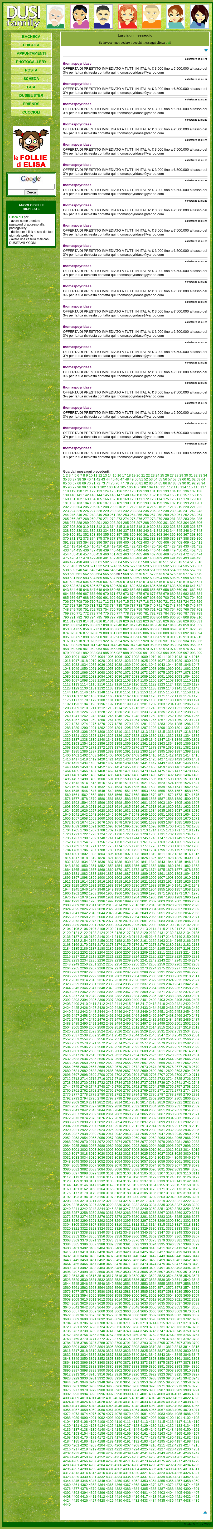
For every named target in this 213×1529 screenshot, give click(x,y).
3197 (110, 1197)
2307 (161, 976)
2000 (135, 901)
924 (119, 641)
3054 (118, 1161)
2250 (84, 964)
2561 (144, 1039)
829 (186, 621)
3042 (152, 1157)
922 (106, 641)
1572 (170, 795)
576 (179, 574)
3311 (127, 1224)
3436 (101, 1256)
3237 (178, 1205)
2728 (67, 1083)
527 (132, 566)
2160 (135, 941)
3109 (178, 1173)
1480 (67, 775)
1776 (135, 846)
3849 (75, 1359)
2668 (101, 1067)
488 (153, 558)
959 (72, 649)
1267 (161, 720)
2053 (178, 913)
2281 (75, 972)
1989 (178, 897)
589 (126, 578)
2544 (135, 1035)
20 (138, 475)
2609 (144, 1051)
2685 (110, 1071)
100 (90, 487)
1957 (178, 889)
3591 (195, 1291)
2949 (178, 1134)
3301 (178, 1221)
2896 (135, 1122)
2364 (101, 992)
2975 (127, 1142)
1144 (67, 692)
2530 (152, 1031)
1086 (118, 676)
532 (166, 566)
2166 (187, 941)
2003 (161, 901)
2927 (127, 1130)
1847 (195, 862)
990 (139, 653)
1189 (178, 700)
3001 (75, 1150)
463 (126, 554)
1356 (101, 743)
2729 (75, 1083)
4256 (135, 1457)
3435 (92, 1256)
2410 (84, 1004)
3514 (84, 1276)
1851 (92, 866)
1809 (144, 854)
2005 (178, 901)
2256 (135, 964)
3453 (110, 1260)
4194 (152, 1441)
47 (122, 479)
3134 (118, 1181)
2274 (152, 968)
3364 (170, 1236)
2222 (118, 956)
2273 (144, 968)
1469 (110, 771)
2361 (75, 992)
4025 (75, 1402)
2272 (135, 968)
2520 (67, 1031)
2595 (161, 1047)
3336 (67, 1232)
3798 (187, 1343)
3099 (92, 1173)
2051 (161, 913)
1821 (110, 858)
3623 (195, 1299)
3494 (187, 1268)
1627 (92, 810)
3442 (152, 1256)
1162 (84, 696)
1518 (118, 783)
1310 (118, 732)
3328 (135, 1228)
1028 (170, 661)
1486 (118, 775)
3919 (127, 1374)
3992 (67, 1394)
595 (166, 578)
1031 (195, 661)
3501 (110, 1272)
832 (66, 625)
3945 (75, 1382)
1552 (135, 791)
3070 (118, 1165)
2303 (127, 976)
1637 (178, 810)
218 (173, 507)
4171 (92, 1437)
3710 (118, 1323)
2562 (152, 1039)
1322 (84, 736)
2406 (187, 1000)
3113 (75, 1177)
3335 (195, 1228)
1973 (178, 893)
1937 (144, 885)
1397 (178, 751)
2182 (187, 945)
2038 (187, 909)
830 (193, 621)
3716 (170, 1323)
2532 (170, 1031)
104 (116, 487)
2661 (178, 1063)
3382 (187, 1240)
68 (79, 483)
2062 (118, 917)
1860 (170, 866)
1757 (110, 842)
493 (186, 558)
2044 (101, 913)
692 (112, 598)
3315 (161, 1224)
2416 (135, 1004)
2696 (67, 1075)
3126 (187, 1177)
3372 (101, 1240)
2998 (187, 1146)
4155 (92, 1433)
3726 (118, 1327)
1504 (135, 779)
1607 (195, 803)
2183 (195, 945)
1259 (92, 720)
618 (179, 582)
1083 (92, 676)
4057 (75, 1410)
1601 (144, 803)
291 (99, 523)
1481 (75, 775)
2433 (144, 1008)
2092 (101, 925)
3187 (161, 1193)
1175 (195, 696)
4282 (84, 1465)
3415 (195, 1248)
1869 (110, 870)
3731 (161, 1327)
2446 (118, 1012)
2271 (127, 968)
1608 (67, 807)
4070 (187, 1410)
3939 (161, 1378)
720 (159, 602)
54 (155, 479)
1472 (135, 771)
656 (153, 590)
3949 (110, 1382)
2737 (144, 1083)
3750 (187, 1331)
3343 (127, 1232)
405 (159, 542)
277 (146, 519)
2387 (161, 996)
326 (193, 527)
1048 (67, 669)
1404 (101, 755)
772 (86, 613)
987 (119, 653)
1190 (187, 700)
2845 (110, 1110)
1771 (92, 846)
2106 (84, 929)
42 (98, 479)
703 (186, 598)
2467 (161, 1015)
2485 (178, 1019)
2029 (110, 909)
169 (126, 499)
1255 (195, 716)
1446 (187, 763)
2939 (92, 1134)
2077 (110, 921)
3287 (195, 1217)
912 (179, 637)
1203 (161, 704)
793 (86, 617)
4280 (67, 1465)
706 (66, 602)
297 (139, 523)
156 (179, 495)
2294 (187, 972)
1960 (67, 893)
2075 (92, 921)
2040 (67, 913)
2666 (84, 1067)
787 (186, 613)
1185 (144, 700)
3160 (67, 1189)
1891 (161, 874)
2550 (187, 1035)
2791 (195, 1094)
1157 (178, 692)
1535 (127, 787)
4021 (178, 1398)
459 (99, 554)
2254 (118, 964)
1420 (101, 759)
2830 (118, 1106)
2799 (127, 1098)
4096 (135, 1418)
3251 (161, 1209)
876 (79, 633)
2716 (101, 1079)
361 (146, 534)
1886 (118, 874)
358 (126, 534)
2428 (101, 1008)
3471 (127, 1264)
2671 (127, 1067)
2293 (178, 972)
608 (112, 582)
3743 (127, 1331)
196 (166, 503)
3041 (144, 1157)
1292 (101, 728)
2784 (135, 1094)
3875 (161, 1362)
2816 (135, 1102)
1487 (127, 775)
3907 (161, 1370)
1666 (152, 818)
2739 (161, 1083)
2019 (161, 905)
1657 (75, 818)
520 (86, 566)
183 (79, 503)
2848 (135, 1110)
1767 (195, 842)
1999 (127, 901)
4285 (110, 1465)
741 (159, 605)
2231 (195, 956)
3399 (195, 1244)
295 (126, 523)
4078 (118, 1414)
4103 (195, 1418)
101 (96, 487)
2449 (144, 1012)
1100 (101, 680)
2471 (195, 1015)
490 (166, 558)
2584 (67, 1047)
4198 (187, 1441)
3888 (135, 1366)
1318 (187, 732)
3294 (118, 1221)
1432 (67, 763)
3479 (195, 1264)
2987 (92, 1146)
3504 (135, 1272)
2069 (178, 917)
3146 (84, 1185)
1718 (187, 830)
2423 (195, 1004)
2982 (187, 1142)
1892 (170, 874)
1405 (110, 755)
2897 (144, 1122)
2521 (75, 1031)
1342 (118, 740)
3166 (118, 1189)
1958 (187, 889)
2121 (75, 933)
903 (119, 637)
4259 (161, 1457)
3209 (75, 1201)
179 (193, 499)
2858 (84, 1114)
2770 (152, 1090)
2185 (75, 948)
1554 (152, 791)
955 (186, 645)
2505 (75, 1027)
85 (160, 483)
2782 (118, 1094)
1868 (101, 870)
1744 (135, 838)
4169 (75, 1437)
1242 (84, 716)
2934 (187, 1130)
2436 (170, 1008)
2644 (170, 1059)
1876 (170, 870)
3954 (152, 1382)
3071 (127, 1165)
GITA (31, 87)
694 (126, 598)
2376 (67, 996)
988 (126, 653)
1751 (195, 838)
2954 (84, 1138)
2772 (170, 1090)
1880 (67, 874)
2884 (170, 1118)
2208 (135, 952)
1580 (101, 799)
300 (159, 523)
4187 (92, 1441)
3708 (101, 1323)
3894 (187, 1366)
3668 (170, 1311)
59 (179, 479)
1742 (118, 838)
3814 (187, 1347)
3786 (84, 1343)
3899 (92, 1370)
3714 (152, 1323)
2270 (118, 968)
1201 (144, 704)
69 (84, 483)
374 (92, 538)
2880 (135, 1118)
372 (79, 538)
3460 (170, 1260)
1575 (195, 795)
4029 (110, 1402)
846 (159, 625)
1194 (84, 704)
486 (139, 558)
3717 (178, 1323)
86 (165, 483)
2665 (75, 1067)
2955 (92, 1138)
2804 (170, 1098)
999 (199, 653)
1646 (118, 814)
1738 (84, 838)
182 (72, 503)
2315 (92, 980)
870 (179, 629)
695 (132, 598)
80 (136, 483)
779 (132, 613)
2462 (118, 1015)
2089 (75, 925)
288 (79, 523)
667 (86, 594)
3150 (118, 1185)
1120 (135, 684)
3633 (144, 1303)
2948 (170, 1134)
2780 (101, 1094)
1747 (161, 838)
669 (99, 594)
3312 (135, 1224)
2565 (178, 1039)
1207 (195, 704)
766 (186, 609)
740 (153, 605)
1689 (75, 826)
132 (159, 491)
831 (199, 621)
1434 (84, 763)
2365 (110, 992)
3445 (178, 1256)
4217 (75, 1449)
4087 (195, 1414)
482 (112, 558)
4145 (144, 1429)
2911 (127, 1126)
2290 (152, 972)
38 (79, 479)
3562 (84, 1288)
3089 (144, 1169)
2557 (110, 1039)
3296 (135, 1221)
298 (146, 523)
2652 (101, 1063)
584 (92, 578)
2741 (178, 1083)
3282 (152, 1217)
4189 (110, 1441)
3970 (152, 1386)
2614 (187, 1051)
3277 (110, 1217)
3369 (75, 1240)
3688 (67, 1319)
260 (173, 515)
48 (127, 479)
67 (74, 483)
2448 (135, 1012)
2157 (110, 941)
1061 (178, 669)
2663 (195, 1063)
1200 (135, 704)
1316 (170, 732)
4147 (161, 1429)
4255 (127, 1457)
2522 (84, 1031)
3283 (161, 1217)
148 (126, 495)
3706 (84, 1323)
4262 (187, 1457)
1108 (170, 680)
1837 (110, 862)
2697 (75, 1075)
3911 (195, 1370)
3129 (75, 1181)
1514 (84, 783)
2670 (118, 1067)
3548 (101, 1284)
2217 (75, 956)
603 (79, 582)
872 (193, 629)
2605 (110, 1051)
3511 (195, 1272)
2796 (101, 1098)
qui (168, 42)
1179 (92, 700)
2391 (195, 996)
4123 (92, 1426)
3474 (152, 1264)
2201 (75, 952)
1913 (75, 881)
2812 (101, 1102)
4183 (195, 1437)
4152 (67, 1433)
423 (139, 546)
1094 (187, 676)
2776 (67, 1094)
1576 (67, 799)
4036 (170, 1402)
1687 (195, 822)
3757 (110, 1335)
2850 (152, 1110)
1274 (84, 724)
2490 (84, 1023)
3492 (170, 1268)
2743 (195, 1083)
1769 (75, 846)
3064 (67, 1165)
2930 (152, 1130)
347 (193, 531)
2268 (101, 968)
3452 (101, 1260)
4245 (178, 1453)
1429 (178, 759)
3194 (84, 1197)
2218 (84, 956)
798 (119, 617)
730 (86, 605)
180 (199, 499)
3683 (161, 1315)
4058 (84, 1410)
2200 (67, 952)
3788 (101, 1343)
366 (179, 534)
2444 (101, 1012)
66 (69, 483)
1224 (67, 712)
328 (66, 531)
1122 (152, 684)
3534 (118, 1280)
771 (79, 613)
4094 (118, 1418)
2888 (67, 1122)
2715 (92, 1079)
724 (186, 602)
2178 (152, 945)
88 (174, 483)
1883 (92, 874)
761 (153, 609)
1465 (75, 771)
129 (139, 491)
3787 (92, 1343)
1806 (118, 854)
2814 (118, 1102)
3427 (161, 1252)
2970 (84, 1142)
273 (119, 519)
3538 (152, 1280)
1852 (101, 866)
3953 (144, 1382)
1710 (118, 830)
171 (139, 499)
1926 (187, 881)
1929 (75, 885)
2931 (161, 1130)
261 (179, 515)
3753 (75, 1335)
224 (72, 511)
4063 (127, 1410)
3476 (170, 1264)
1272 (67, 724)
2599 (195, 1047)
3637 (178, 1303)
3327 (127, 1228)
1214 (118, 708)
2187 (92, 948)
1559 (195, 791)
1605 (178, 803)
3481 (75, 1268)
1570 (152, 795)
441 (119, 550)
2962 (152, 1138)
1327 (127, 736)
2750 (118, 1086)
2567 (195, 1039)
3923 (161, 1374)
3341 (110, 1232)
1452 (101, 767)
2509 (110, 1027)
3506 (152, 1272)
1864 (67, 870)
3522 (152, 1276)
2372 (170, 992)
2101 (178, 925)
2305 (144, 976)
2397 (110, 1000)
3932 (101, 1378)
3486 (118, 1268)
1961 (75, 893)
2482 (152, 1019)
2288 (135, 972)
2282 (84, 972)
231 (119, 511)
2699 (92, 1075)
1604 (170, 803)
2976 (135, 1142)
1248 (135, 716)
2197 (178, 948)
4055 (195, 1406)
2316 (101, 980)
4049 (144, 1406)
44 (108, 479)
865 (146, 629)
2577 (144, 1043)
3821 (110, 1351)
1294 (118, 728)
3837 (110, 1355)
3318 (187, 1224)
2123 (92, 933)
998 (193, 653)
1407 (127, 755)
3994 (84, 1394)
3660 (101, 1311)
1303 (195, 728)
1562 (84, 795)
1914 (84, 881)
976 (186, 649)
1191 (195, 700)
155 (173, 495)
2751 (127, 1086)
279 (159, 519)
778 (126, 613)
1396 (170, 751)
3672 (67, 1315)
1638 (187, 810)
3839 (127, 1355)
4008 (67, 1398)
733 (106, 605)
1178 (84, 700)
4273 (144, 1461)
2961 (144, 1138)
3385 (75, 1244)
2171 (92, 945)
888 (159, 633)
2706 (152, 1075)
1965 (110, 893)
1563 (92, 795)
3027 (161, 1153)
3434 (84, 1256)
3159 (195, 1185)
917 (72, 641)
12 (100, 475)
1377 (144, 747)
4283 (92, 1465)
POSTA (31, 70)
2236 (101, 960)
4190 (118, 1441)
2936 (67, 1134)
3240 (67, 1209)
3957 (178, 1382)
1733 (178, 834)
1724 (101, 834)
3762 (152, 1335)
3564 (101, 1288)
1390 (118, 751)
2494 (118, 1023)
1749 (178, 838)
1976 (67, 897)
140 (72, 495)
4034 (152, 1402)
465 (139, 554)
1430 (187, 759)
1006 (118, 657)
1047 (195, 665)
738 (139, 605)
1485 (110, 775)
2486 (187, 1019)
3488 (135, 1268)
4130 (152, 1426)
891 (179, 633)
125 (112, 491)
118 (66, 491)
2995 (161, 1146)
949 (146, 645)
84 (155, 483)
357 (119, 534)
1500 (101, 779)
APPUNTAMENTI (31, 53)
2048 (135, 913)
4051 (161, 1406)
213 (139, 507)
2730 (84, 1083)
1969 (144, 893)
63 (198, 479)
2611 (161, 1051)
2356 (170, 988)
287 (72, 523)
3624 (67, 1303)
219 (179, 507)
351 (79, 534)
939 (79, 645)
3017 (75, 1153)
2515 (161, 1027)
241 (186, 511)
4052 (170, 1406)
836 (92, 625)
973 (166, 649)
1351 (195, 740)
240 (179, 511)
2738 (152, 1083)
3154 (152, 1185)
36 (69, 479)
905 (132, 637)
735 (119, 605)
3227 (92, 1205)
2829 (110, 1106)
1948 (101, 889)
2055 (195, 913)
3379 (161, 1240)
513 (179, 562)
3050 (84, 1161)
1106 (152, 680)
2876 (101, 1118)
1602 (152, 803)
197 (173, 503)
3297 (144, 1221)
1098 (84, 680)
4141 (110, 1429)
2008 (67, 905)
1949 (110, 889)
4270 (118, 1461)
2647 (195, 1059)
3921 (144, 1374)
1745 (144, 838)
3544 (67, 1284)
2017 (144, 905)
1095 (195, 676)
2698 (84, 1075)
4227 (161, 1449)
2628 (170, 1055)
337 (126, 531)
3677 (110, 1315)
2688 (135, 1071)
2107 (92, 929)
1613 (110, 807)
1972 (170, 893)
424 (146, 546)
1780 (170, 846)
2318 (118, 980)
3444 (170, 1256)
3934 (118, 1378)
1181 (110, 700)
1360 (135, 743)
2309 (178, 976)
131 (153, 491)
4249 (75, 1457)
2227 (161, 956)
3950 (118, 1382)
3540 (170, 1280)
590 (132, 578)
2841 (75, 1110)
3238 (187, 1205)
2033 (144, 909)
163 (86, 499)
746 (193, 605)
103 (110, 487)
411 (199, 542)
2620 (101, 1055)
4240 (135, 1453)
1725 (110, 834)
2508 (101, 1027)
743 (173, 605)
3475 (161, 1264)
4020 (170, 1398)
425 (153, 546)
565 (106, 574)
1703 (195, 826)
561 (79, 574)
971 (153, 649)
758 (132, 609)
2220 (101, 956)
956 (193, 645)
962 (92, 649)
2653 (110, 1063)
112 (170, 487)
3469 (110, 1264)
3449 (75, 1260)
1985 (144, 897)
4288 (135, 1465)
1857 (144, 866)
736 (126, 605)
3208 (67, 1201)
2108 (101, 929)
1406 (118, 755)
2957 (110, 1138)
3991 (195, 1390)
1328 (135, 736)
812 (72, 621)
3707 (92, 1323)
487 (146, 558)
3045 (178, 1157)
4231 (195, 1449)
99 (84, 487)
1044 (170, 665)
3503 (127, 1272)
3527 (195, 1276)
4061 (110, 1410)
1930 (84, 885)
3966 (118, 1386)
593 (153, 578)
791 (72, 617)
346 (186, 531)
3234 (152, 1205)
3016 (67, 1153)
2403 (161, 1000)
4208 (135, 1445)
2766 (118, 1090)
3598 (118, 1295)
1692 (101, 826)
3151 (127, 1185)
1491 (161, 775)
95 (65, 487)
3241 (75, 1209)
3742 (118, 1331)
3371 (92, 1240)
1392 (135, 751)
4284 (101, 1465)
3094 (187, 1169)
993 (159, 653)
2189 (110, 948)
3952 (135, 1382)
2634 (84, 1059)
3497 (75, 1272)
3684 (170, 1315)
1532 (101, 787)
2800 (135, 1098)
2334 (118, 984)
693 (119, 598)
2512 (135, 1027)
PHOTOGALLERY (31, 62)
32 (195, 475)
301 (166, 523)
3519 (127, 1276)
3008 (135, 1150)
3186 (152, 1193)
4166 (187, 1433)
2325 (178, 980)
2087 (195, 921)
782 (153, 613)
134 (173, 491)
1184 (135, 700)
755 (112, 609)
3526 (187, 1276)
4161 (144, 1433)
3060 (170, 1161)
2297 (75, 976)
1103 (127, 680)
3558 (187, 1284)
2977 (144, 1142)
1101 (110, 680)
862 (126, 629)
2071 (195, 917)
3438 (118, 1256)
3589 (178, 1291)
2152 (67, 941)
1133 (110, 688)
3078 (187, 1165)
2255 (127, 964)
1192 (67, 704)
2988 (101, 1146)
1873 (144, 870)
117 (203, 487)
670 (106, 594)
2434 (152, 1008)
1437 (110, 763)
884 (132, 633)
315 (119, 527)
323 (173, 527)
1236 (170, 712)
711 (99, 602)
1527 (195, 783)
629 (112, 586)
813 (79, 621)
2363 (92, 992)
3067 (92, 1165)
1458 (152, 767)
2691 (161, 1071)
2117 (178, 929)
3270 (187, 1213)
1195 (92, 704)
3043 (161, 1157)
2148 (170, 937)
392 (72, 542)
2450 (152, 1012)
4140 (101, 1429)
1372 (101, 747)
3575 (195, 1288)
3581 (110, 1291)
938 (72, 645)
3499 (92, 1272)
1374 (118, 747)
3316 (170, 1224)
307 (66, 527)
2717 (110, 1079)
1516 (101, 783)
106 (130, 487)
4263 (195, 1457)
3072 (135, 1165)
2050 (152, 913)
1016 (67, 661)
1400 (67, 755)
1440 (135, 763)
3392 (135, 1244)
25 (162, 475)
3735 (195, 1327)
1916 (101, 881)
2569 (75, 1043)
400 (126, 542)
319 (146, 527)
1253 (178, 716)
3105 (144, 1173)
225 (79, 511)
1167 (127, 696)
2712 (67, 1079)
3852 (101, 1359)
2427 (92, 1008)
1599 (127, 803)
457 (86, 554)
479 (92, 558)
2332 (101, 984)
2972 (101, 1142)
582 (79, 578)
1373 (110, 747)
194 (153, 503)
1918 (118, 881)
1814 (187, 854)
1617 (144, 807)
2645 (178, 1059)
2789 (178, 1094)
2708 (170, 1075)
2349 (110, 988)
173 (153, 499)
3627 (92, 1303)
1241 (75, 716)
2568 (67, 1043)
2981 (178, 1142)
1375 (127, 747)
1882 (84, 874)
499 (86, 562)
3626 (84, 1303)
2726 (187, 1079)
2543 (127, 1035)
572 (153, 574)
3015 (195, 1150)
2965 (178, 1138)
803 (153, 617)
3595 (92, 1295)
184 (86, 503)
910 (166, 637)
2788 (170, 1094)
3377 (144, 1240)
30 (186, 475)
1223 (195, 708)
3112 (67, 1177)
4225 (144, 1449)
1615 (127, 807)
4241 (144, 1453)
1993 (75, 901)
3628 (101, 1303)
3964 (101, 1386)
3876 (170, 1362)
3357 (110, 1236)
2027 (92, 909)
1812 (170, 854)
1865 (75, 870)
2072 (67, 921)
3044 (170, 1157)
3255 (195, 1209)
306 (199, 523)
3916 (101, 1374)
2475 (92, 1019)
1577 (75, 799)
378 (119, 538)
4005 (178, 1394)
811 (66, 621)
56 (165, 479)
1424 (135, 759)
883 (126, 633)
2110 (118, 929)
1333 (178, 736)
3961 (75, 1386)
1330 (152, 736)
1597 (110, 803)
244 (66, 515)
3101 (110, 1173)
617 (173, 582)
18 (128, 475)
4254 (118, 1457)
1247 (127, 716)
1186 (152, 700)
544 (106, 570)
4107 (92, 1422)
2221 (110, 956)
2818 (152, 1102)
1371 (92, 747)
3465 (75, 1264)
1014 (187, 657)
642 (199, 586)
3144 (67, 1185)
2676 (170, 1067)
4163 (161, 1433)
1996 (101, 901)
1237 (178, 712)
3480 (67, 1268)
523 (106, 566)
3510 (187, 1272)
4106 (84, 1422)
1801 (75, 854)
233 (132, 511)
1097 (75, 680)
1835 (92, 862)
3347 (161, 1232)
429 (179, 546)
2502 (187, 1023)
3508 (170, 1272)
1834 (84, 862)
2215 (195, 952)
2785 (144, 1094)
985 (106, 653)
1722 (84, 834)
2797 (110, 1098)
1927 (195, 881)
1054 (118, 669)
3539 (161, 1280)
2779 (92, 1094)
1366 (187, 743)
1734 (187, 834)
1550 (118, 791)
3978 (84, 1390)
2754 (152, 1086)
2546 (152, 1035)
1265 (144, 720)
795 (99, 617)
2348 (101, 988)
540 (79, 570)
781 (146, 613)
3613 (110, 1299)
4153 (75, 1433)
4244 (170, 1453)
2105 (75, 929)
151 (146, 495)
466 (146, 554)
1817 (75, 858)
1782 (187, 846)
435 (79, 550)
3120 (135, 1177)
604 (86, 582)
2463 (127, 1015)
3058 (152, 1161)
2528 (135, 1031)
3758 (118, 1335)
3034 (84, 1157)
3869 (110, 1362)
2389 (178, 996)
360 (139, 534)
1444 (170, 763)
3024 (135, 1153)
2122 (84, 933)
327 (199, 527)
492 (179, 558)
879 (99, 633)
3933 (110, 1378)
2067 (161, 917)
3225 (75, 1205)
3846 (187, 1355)
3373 (110, 1240)
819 (119, 621)
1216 (135, 708)
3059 (161, 1161)
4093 (110, 1418)
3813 (178, 1347)
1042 (152, 665)
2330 (84, 984)
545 (112, 570)
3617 (144, 1299)
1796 (170, 850)
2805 (178, 1098)
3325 (110, 1228)
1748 (170, 838)
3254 (187, 1209)
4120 (67, 1426)
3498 (84, 1272)
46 (117, 479)
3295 (127, 1221)
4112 (135, 1422)
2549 (178, 1035)
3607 (195, 1295)
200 (193, 503)
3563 (92, 1288)
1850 (84, 866)
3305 (75, 1224)
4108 (101, 1422)
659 (173, 590)
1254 (187, 716)
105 (123, 487)
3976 (67, 1390)
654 (139, 590)
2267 (92, 968)
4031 (127, 1402)
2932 (170, 1130)
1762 (152, 842)
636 (159, 586)
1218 (152, 708)
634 (146, 586)
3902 (118, 1370)
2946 (152, 1134)
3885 (110, 1366)
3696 (135, 1319)
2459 (92, 1015)
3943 (195, 1378)
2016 (135, 905)
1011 (161, 657)
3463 (195, 1260)
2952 (67, 1138)
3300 (170, 1221)
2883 (161, 1118)
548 (132, 570)
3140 (170, 1181)
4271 (127, 1461)
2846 (118, 1110)
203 (72, 507)
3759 (127, 1335)
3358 (118, 1236)
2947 (161, 1134)
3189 (178, 1193)
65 (65, 483)
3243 (92, 1209)
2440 (67, 1012)
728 (72, 605)
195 (159, 503)
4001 (144, 1394)
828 (179, 621)
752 (92, 609)
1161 (75, 696)
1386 (84, 751)
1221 (178, 708)
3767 (195, 1335)
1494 (187, 775)
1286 (187, 724)
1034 (84, 665)
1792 (135, 850)
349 (66, 534)
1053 (110, 669)
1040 (135, 665)
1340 (101, 740)
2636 (101, 1059)
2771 (161, 1090)
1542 (187, 787)
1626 (84, 810)
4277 (178, 1461)
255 (139, 515)
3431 (195, 1252)
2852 (170, 1110)
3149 (110, 1185)
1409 (144, 755)
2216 (67, 956)
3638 (187, 1303)
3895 (195, 1366)
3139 (161, 1181)
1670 (187, 818)
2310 (187, 976)
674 (132, 594)
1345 (144, 740)
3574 (187, 1288)
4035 (161, 1402)
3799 (195, 1343)
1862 (187, 866)
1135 (127, 688)
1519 (127, 783)
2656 (135, 1063)
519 (79, 566)
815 (92, 621)
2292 (170, 972)
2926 (118, 1130)
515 (193, 562)
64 (203, 479)
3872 (135, 1362)
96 (69, 487)
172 (146, 499)
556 (186, 570)
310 (86, 527)
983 (92, 653)
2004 (170, 901)
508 (146, 562)
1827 (161, 858)
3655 (195, 1307)
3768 (67, 1339)
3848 (67, 1359)
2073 (75, 921)
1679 (127, 822)
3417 (75, 1252)
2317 (110, 980)
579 (199, 574)
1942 (187, 885)
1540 (170, 787)
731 (92, 605)
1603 (161, 803)
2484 (170, 1019)
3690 (84, 1319)
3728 (135, 1327)
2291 (161, 972)
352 (86, 534)
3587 (161, 1291)
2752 (135, 1086)
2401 (144, 1000)
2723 (161, 1079)
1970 (152, 893)
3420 (101, 1252)
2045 (110, 913)
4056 (67, 1410)
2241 (144, 960)
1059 (161, 669)
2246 (187, 960)
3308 (101, 1224)
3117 (110, 1177)
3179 (92, 1193)
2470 (187, 1015)
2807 (195, 1098)
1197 (110, 704)
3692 (101, 1319)
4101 (178, 1418)
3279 (127, 1217)
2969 (75, 1142)
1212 (101, 708)
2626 (152, 1055)
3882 (84, 1366)
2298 (84, 976)
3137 (144, 1181)
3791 (127, 1343)
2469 (178, 1015)
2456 (67, 1015)
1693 (110, 826)
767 (193, 609)
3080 (67, 1169)
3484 (101, 1268)
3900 (101, 1370)
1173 (178, 696)
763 (166, 609)
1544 (67, 791)
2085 (178, 921)
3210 (84, 1201)
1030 (187, 661)
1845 (178, 862)
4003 (161, 1394)
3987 (161, 1390)
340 (146, 531)
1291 (92, 728)
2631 (195, 1055)
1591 (195, 799)
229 (106, 511)
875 (72, 633)
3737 (75, 1331)
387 (179, 538)
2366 (118, 992)
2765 (110, 1090)
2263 (195, 964)
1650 (152, 814)
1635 (161, 810)
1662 (118, 818)
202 (66, 507)
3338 (84, 1232)
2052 (170, 913)
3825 (144, 1351)
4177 (144, 1437)
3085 (110, 1169)
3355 (92, 1236)
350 (72, 534)
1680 (135, 822)
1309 (110, 732)
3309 (110, 1224)
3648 (135, 1307)
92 (194, 483)
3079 (195, 1165)
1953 (144, 889)
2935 (195, 1130)
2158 (118, 941)
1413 (178, 755)
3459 (161, 1260)
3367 (195, 1236)
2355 (161, 988)
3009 (144, 1150)
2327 (195, 980)
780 (139, 613)
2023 (195, 905)
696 (139, 598)
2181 (178, 945)
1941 (178, 885)
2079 (127, 921)
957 (199, 645)
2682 (84, 1071)
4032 (135, 1402)
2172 (101, 945)
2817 (144, 1102)
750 (79, 609)
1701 (178, 826)
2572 (101, 1043)
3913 (75, 1374)
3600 (135, 1295)
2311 (195, 976)
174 (159, 499)
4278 (187, 1461)
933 (179, 641)
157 (186, 495)
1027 (161, 661)
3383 (195, 1240)
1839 (127, 862)
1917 (110, 881)
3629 (110, 1303)
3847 (195, 1355)
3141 (178, 1181)
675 (139, 594)
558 (199, 570)
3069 (110, 1165)
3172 (170, 1189)
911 (173, 637)
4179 (161, 1437)
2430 (118, 1008)
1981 (110, 897)
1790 (118, 850)
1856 (135, 866)
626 (92, 586)
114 (183, 487)
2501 (178, 1023)
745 (186, 605)
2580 (170, 1043)
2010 (84, 905)
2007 (195, 901)
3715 (161, 1323)
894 (199, 633)
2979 (161, 1142)
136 (186, 491)
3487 (127, 1268)
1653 (178, 814)
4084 (170, 1414)
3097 (75, 1173)
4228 (170, 1449)
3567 (127, 1288)
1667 (161, 818)
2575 (127, 1043)
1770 (84, 846)
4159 (127, 1433)
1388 (101, 751)
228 (99, 511)
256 (146, 515)
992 (153, 653)
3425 (144, 1252)
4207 (127, 1445)
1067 (92, 672)
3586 (152, 1291)
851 (193, 625)
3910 (187, 1370)
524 (112, 566)
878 (92, 633)
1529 (75, 787)
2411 (92, 1004)
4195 (161, 1441)
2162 (152, 941)
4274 (152, 1461)
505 (126, 562)
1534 (118, 787)
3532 (101, 1280)
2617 (75, 1055)
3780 (170, 1339)
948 (139, 645)
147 (119, 495)
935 (193, 641)
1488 (135, 775)
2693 (178, 1071)
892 (186, 633)
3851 (92, 1359)
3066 (84, 1165)
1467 (92, 771)
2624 (135, 1055)
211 (126, 507)
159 (199, 495)
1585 (144, 799)
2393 (75, 1000)
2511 (127, 1027)
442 (126, 550)
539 (72, 570)
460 (106, 554)
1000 (67, 657)
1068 (101, 672)
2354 (152, 988)
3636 (170, 1303)
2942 (118, 1134)
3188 (170, 1193)
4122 (84, 1426)
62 (194, 479)
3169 (144, 1189)
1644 (101, 814)
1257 (75, 720)
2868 (170, 1114)
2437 (178, 1008)
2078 (118, 921)
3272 (67, 1217)
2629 (178, 1055)
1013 (178, 657)
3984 (135, 1390)
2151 (195, 937)
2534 (187, 1031)
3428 (170, 1252)
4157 (110, 1433)
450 (179, 550)
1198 (118, 704)
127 (126, 491)
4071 (195, 1410)
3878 (187, 1362)
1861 (178, 866)
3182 (118, 1193)
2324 (170, 980)
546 (119, 570)
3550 (118, 1284)
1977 (75, 897)
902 (112, 637)
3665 (144, 1311)
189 (119, 503)
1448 (67, 767)
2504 (67, 1027)
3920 (135, 1374)
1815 (195, 854)
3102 (118, 1173)
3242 (84, 1209)
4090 (84, 1418)
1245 (110, 716)
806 (173, 617)
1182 (118, 700)
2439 (195, 1008)
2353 (144, 988)
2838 (187, 1106)
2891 (92, 1122)
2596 (170, 1047)
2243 (161, 960)
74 (108, 483)
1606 (187, 803)
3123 (161, 1177)
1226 (84, 712)
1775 (127, 846)
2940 (101, 1134)
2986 (84, 1146)
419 (112, 546)
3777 (144, 1339)
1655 (195, 814)
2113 (144, 929)
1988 (170, 897)
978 (199, 649)
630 (119, 586)
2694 (187, 1071)
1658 (84, 818)
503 (112, 562)
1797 (178, 850)
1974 (187, 893)
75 (112, 483)
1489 (144, 775)
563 (92, 574)
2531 (161, 1031)
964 (106, 649)
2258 (152, 964)
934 (186, 641)
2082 (152, 921)
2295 (195, 972)
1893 (178, 874)
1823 (127, 858)
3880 (67, 1366)
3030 (187, 1153)
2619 (92, 1055)
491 (173, 558)
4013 (110, 1398)
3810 (152, 1347)
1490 (152, 775)
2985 (75, 1146)
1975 (195, 893)
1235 (161, 712)
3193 (75, 1197)
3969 (144, 1386)
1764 (170, 842)
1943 (195, 885)
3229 (110, 1205)
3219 (161, 1201)
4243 (161, 1453)
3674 (84, 1315)
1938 (152, 885)
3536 (135, 1280)
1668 (170, 818)
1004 (101, 657)
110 (156, 487)
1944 (67, 889)
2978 (152, 1142)
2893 (110, 1122)
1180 (101, 700)
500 (92, 562)
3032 (67, 1157)
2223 (127, 956)
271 (106, 519)
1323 (92, 736)
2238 (118, 960)
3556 (170, 1284)
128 (132, 491)
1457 (144, 767)
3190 (187, 1193)
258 (159, 515)
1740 (101, 838)
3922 (152, 1374)
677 (153, 594)
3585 (144, 1291)
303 (179, 523)
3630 (118, 1303)
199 (186, 503)
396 (99, 542)
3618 (152, 1299)
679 (166, 594)
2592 (135, 1047)
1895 (195, 874)
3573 (178, 1288)
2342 (187, 984)
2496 (135, 1023)
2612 (170, 1051)
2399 (127, 1000)
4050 (152, 1406)
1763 (161, 842)
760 (146, 609)
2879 (127, 1118)
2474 (84, 1019)
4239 (127, 1453)
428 (173, 546)
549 (139, 570)
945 (119, 645)
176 (173, 499)
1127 (195, 684)
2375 (195, 992)
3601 (144, 1295)
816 (99, 621)
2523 (92, 1031)
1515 (92, 783)
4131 (161, 1426)
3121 (144, 1177)
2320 (135, 980)
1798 (187, 850)
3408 (135, 1248)
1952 (135, 889)
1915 (92, 881)
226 (86, 511)
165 (99, 499)
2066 (152, 917)
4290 (152, 1465)
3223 (195, 1201)
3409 (144, 1248)
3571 (161, 1288)
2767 (127, 1090)
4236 (101, 1453)
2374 (187, 992)
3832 (67, 1355)
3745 (144, 1331)
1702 (187, 826)
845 (153, 625)
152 (153, 495)
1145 (75, 692)
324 (179, 527)
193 (146, 503)
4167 (195, 1433)
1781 (178, 846)
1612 (101, 807)
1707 (92, 830)
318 (139, 527)
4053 (178, 1406)
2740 (170, 1083)
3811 (161, 1347)
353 (92, 534)
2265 (75, 968)
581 (72, 578)
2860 (101, 1114)
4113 (144, 1422)
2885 (178, 1118)
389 (193, 538)
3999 (127, 1394)
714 (119, 602)
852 (199, 625)
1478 (187, 771)
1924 (170, 881)
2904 (67, 1126)
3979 (92, 1390)
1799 (195, 850)
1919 (127, 881)
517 (66, 566)
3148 (101, 1185)
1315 (161, 732)
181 (66, 503)
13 (105, 475)
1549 (110, 791)
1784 (67, 850)
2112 (135, 929)
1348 (170, 740)
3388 (101, 1244)
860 (112, 629)
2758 (187, 1086)
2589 (110, 1047)
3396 (170, 1244)
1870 (118, 870)
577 (186, 574)
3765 (178, 1335)
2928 (135, 1130)
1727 (127, 834)
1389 (110, 751)
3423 (127, 1252)
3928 (67, 1378)
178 (186, 499)
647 (92, 590)
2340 (170, 984)
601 (66, 582)
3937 (144, 1378)
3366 (187, 1236)
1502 (118, 779)
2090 (84, 925)
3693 (110, 1319)
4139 (92, 1429)
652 (126, 590)
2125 (110, 933)
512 (173, 562)
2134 (187, 933)
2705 (144, 1075)
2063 (127, 917)
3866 (84, 1362)
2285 (110, 972)
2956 (101, 1138)
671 (112, 594)
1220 (170, 708)
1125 (178, 684)
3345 (144, 1232)
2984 (67, 1146)
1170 (152, 696)
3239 (195, 1205)
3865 (75, 1362)
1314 (152, 732)
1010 (152, 657)
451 (186, 550)
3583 (127, 1291)
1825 (144, 858)
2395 (92, 1000)
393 (79, 542)
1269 (178, 720)
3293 (110, 1221)
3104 (135, 1173)
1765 (178, 842)
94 (203, 483)
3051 (92, 1161)
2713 (75, 1079)
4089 (75, 1418)
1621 (178, 807)
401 (132, 542)
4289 (144, 1465)
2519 (195, 1027)
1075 (161, 672)
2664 (67, 1067)
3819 (92, 1351)
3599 (127, 1295)
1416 (67, 759)
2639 (127, 1059)
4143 (127, 1429)
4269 (110, 1461)
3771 (92, 1339)
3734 (187, 1327)
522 (99, 566)
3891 (161, 1366)
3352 (67, 1236)
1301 (178, 728)
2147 (161, 937)
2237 (110, 960)
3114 (84, 1177)
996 (179, 653)
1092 (170, 676)
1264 (135, 720)
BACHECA (31, 36)
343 (166, 531)
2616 (67, 1055)
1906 (152, 877)
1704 (67, 830)
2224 (135, 956)
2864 (135, 1114)
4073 (75, 1414)
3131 (92, 1181)
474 (199, 554)
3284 (170, 1217)
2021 (178, 905)
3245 (110, 1209)
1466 (84, 771)
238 (166, 511)
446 (153, 550)
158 (193, 495)
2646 (187, 1059)
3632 (135, 1303)
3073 (144, 1165)
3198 (118, 1197)
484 (126, 558)
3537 (144, 1280)
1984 (135, 897)
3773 (110, 1339)
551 (153, 570)
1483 (92, 775)
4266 (84, 1461)
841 (126, 625)
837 (99, 625)
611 (132, 582)
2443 (92, 1012)
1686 (187, 822)
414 (79, 546)
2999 (195, 1146)
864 (139, 629)
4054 (187, 1406)
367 (186, 534)
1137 (144, 688)
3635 (161, 1303)
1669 (178, 818)
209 (112, 507)
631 (126, 586)
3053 (110, 1161)
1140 (170, 688)
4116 (170, 1422)
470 (173, 554)
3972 (170, 1386)
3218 (152, 1201)
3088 (135, 1169)
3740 (101, 1331)
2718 (118, 1079)
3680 (135, 1315)
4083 (161, 1414)
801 (139, 617)
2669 (110, 1067)
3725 (110, 1327)
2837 (178, 1106)
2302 (118, 976)
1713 (144, 830)
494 (193, 558)
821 (132, 621)
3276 (101, 1217)
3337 (75, 1232)
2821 (178, 1102)
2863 (127, 1114)
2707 (161, 1075)
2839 (195, 1106)
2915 (161, 1126)
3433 (75, 1256)
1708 (101, 830)
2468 (170, 1015)
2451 (161, 1012)
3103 (127, 1173)
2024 (67, 909)
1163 (92, 696)
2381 (110, 996)
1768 (67, 846)
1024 (135, 661)
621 (199, 582)
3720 (67, 1327)
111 (163, 487)
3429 (178, 1252)
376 (106, 538)
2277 (178, 968)
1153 (144, 692)
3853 (110, 1359)
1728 (135, 834)
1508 (170, 779)
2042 (84, 913)
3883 (92, 1366)
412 (66, 546)
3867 (92, 1362)
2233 (75, 960)
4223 (127, 1449)
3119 (127, 1177)
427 (166, 546)
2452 (170, 1012)
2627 (161, 1055)
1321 (75, 736)
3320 (67, 1228)
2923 (92, 1130)
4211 (161, 1445)
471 (179, 554)
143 (92, 495)
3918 (118, 1374)
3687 (195, 1315)
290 (92, 523)
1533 (110, 787)
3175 (195, 1189)
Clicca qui (16, 217)
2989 (110, 1146)
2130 (152, 933)
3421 (110, 1252)
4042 (84, 1406)
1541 (178, 787)
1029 (178, 661)
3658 (84, 1311)
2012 (101, 905)
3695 (127, 1319)
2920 (67, 1130)
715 (126, 602)
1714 (152, 830)
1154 (152, 692)
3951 (127, 1382)
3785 (75, 1343)
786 (179, 613)
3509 (178, 1272)
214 (146, 507)
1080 (67, 676)
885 (139, 633)
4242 (152, 1453)
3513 (75, 1276)
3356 (101, 1236)
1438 (118, 763)
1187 (161, 700)
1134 (118, 688)
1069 (110, 672)
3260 (101, 1213)
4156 (101, 1433)
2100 (170, 925)
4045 (110, 1406)
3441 (144, 1256)
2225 (144, 956)
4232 (67, 1453)
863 (132, 629)
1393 (144, 751)
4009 (75, 1398)
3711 (127, 1323)
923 (112, 641)
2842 (84, 1110)
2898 (152, 1122)
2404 (170, 1000)
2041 (75, 913)
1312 (135, 732)
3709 (110, 1323)
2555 (92, 1039)
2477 (110, 1019)
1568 (135, 795)
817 (106, 621)
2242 (152, 960)
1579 (92, 799)
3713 (144, 1323)
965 (112, 649)
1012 (170, 657)
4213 (178, 1445)
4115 (161, 1422)
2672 (135, 1067)
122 (92, 491)
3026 (152, 1153)
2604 (101, 1051)
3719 (195, 1323)
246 (79, 515)
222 (199, 507)
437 (92, 550)
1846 (187, 862)
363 (159, 534)
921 (99, 641)
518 (72, 566)
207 (99, 507)
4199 (195, 1441)
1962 (84, 893)
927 (139, 641)
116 (197, 487)
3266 (152, 1213)
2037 (178, 909)
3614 (118, 1299)
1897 (75, 877)
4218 (84, 1449)
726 (199, 602)
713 (112, 602)
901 (106, 637)
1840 (135, 862)
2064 (135, 917)
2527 (127, 1031)
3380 (170, 1240)
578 (193, 574)
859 (106, 629)
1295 (127, 728)
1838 (118, 862)
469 (166, 554)
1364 (170, 743)
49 (131, 479)
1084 (101, 676)
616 (166, 582)
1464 (67, 771)
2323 (161, 980)
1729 (144, 834)
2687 (127, 1071)
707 (72, 602)
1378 (152, 747)
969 (139, 649)
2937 (75, 1134)
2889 (75, 1122)
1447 (195, 763)
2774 (187, 1090)
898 (86, 637)
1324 (101, 736)
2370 (152, 992)
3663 (127, 1311)
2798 (118, 1098)
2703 (127, 1075)
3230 (118, 1205)
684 (199, 594)
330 (79, 531)
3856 (135, 1359)
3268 (170, 1213)
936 (199, 641)
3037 (110, 1157)
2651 (92, 1063)
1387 (92, 751)
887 (153, 633)
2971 (92, 1142)
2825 (75, 1106)
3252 (170, 1209)
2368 (135, 992)
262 (186, 515)
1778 (152, 846)
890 (173, 633)
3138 (152, 1181)
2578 (152, 1043)
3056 (135, 1161)
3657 (75, 1311)
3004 (101, 1150)
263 (193, 515)
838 (106, 625)
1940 (170, 885)
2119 (195, 929)
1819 (92, 858)
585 (99, 578)
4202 (84, 1445)
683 (193, 594)
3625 (75, 1303)
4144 (135, 1429)
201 (199, 503)
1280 (135, 724)
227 (92, 511)
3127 (195, 1177)
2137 (75, 937)
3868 (101, 1362)
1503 (127, 779)
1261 (110, 720)
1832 (67, 862)
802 (146, 617)
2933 (178, 1130)
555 (179, 570)
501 (99, 562)
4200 (67, 1445)
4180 (170, 1437)
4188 (101, 1441)
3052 (101, 1161)
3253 (178, 1209)
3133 (110, 1181)
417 (99, 546)
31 (191, 475)
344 (173, 531)
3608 (67, 1299)
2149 (178, 937)
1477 (178, 771)
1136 (135, 688)
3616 (135, 1299)
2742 (187, 1083)
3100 (101, 1173)
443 (132, 550)
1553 (144, 791)
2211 (161, 952)
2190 (118, 948)
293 (112, 523)
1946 (84, 889)
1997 (110, 901)
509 (153, 562)
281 (173, 519)
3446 (187, 1256)
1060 (170, 669)
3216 (135, 1201)
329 (72, 531)
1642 (84, 814)
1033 (75, 665)
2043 (92, 913)
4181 (178, 1437)
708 (79, 602)
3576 (67, 1291)
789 (199, 613)
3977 (75, 1390)
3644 (101, 1307)
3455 (127, 1260)
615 (159, 582)
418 (106, 546)
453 (199, 550)
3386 (84, 1244)
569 (132, 574)
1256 (67, 720)
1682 (152, 822)
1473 (144, 771)
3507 (161, 1272)
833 (72, 625)
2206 (118, 952)
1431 (195, 759)
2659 (161, 1063)
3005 (110, 1150)
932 (173, 641)
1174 (187, 696)
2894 (118, 1122)
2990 (118, 1146)
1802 (84, 854)
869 (173, 629)
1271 (195, 720)
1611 (92, 807)
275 (132, 519)
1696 (135, 826)
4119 (195, 1422)
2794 (84, 1098)
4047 (127, 1406)
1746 (152, 838)
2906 (84, 1126)
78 (127, 483)
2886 (187, 1118)
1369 (75, 747)
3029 (178, 1153)
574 (166, 574)
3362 (152, 1236)
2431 (127, 1008)
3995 (92, 1394)
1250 (152, 716)
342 (159, 531)
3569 (144, 1288)
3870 (118, 1362)
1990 (187, 897)
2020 (170, 905)
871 (186, 629)
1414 (187, 755)
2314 (84, 980)
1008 (135, 657)
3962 (84, 1386)
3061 (178, 1161)
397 (106, 542)
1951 (127, 889)
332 (92, 531)
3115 (92, 1177)
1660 (101, 818)
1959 (195, 889)
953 (173, 645)
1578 (84, 799)
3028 (170, 1153)
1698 (152, 826)
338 (132, 531)
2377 (75, 996)
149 (132, 495)
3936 (135, 1378)
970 (146, 649)
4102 (187, 1418)
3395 (161, 1244)
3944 (67, 1382)
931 (166, 641)
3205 (178, 1197)
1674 (84, 822)
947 (132, 645)
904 (126, 637)
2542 (118, 1035)
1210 (84, 708)
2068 (170, 917)
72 (98, 483)
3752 (67, 1335)
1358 (118, 743)
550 (146, 570)
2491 (92, 1023)
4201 (75, 1445)
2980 (170, 1142)
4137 (75, 1429)
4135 (195, 1426)
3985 (144, 1390)
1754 (84, 842)
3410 (152, 1248)
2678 (187, 1067)
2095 (127, 925)
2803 (161, 1098)
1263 (127, 720)
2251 (92, 964)
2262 (187, 964)
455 (72, 554)
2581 (178, 1043)
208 (106, 507)
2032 (135, 909)
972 (159, 649)
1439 (127, 763)
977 (193, 649)
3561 (75, 1288)
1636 (170, 810)
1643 (92, 814)
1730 (152, 834)
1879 (195, 870)
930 (159, 641)
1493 (178, 775)
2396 (101, 1000)
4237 (110, 1453)
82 (146, 483)
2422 (187, 1004)
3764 (170, 1335)
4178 (152, 1437)
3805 (110, 1347)
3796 (170, 1343)
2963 (161, 1138)
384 (159, 538)
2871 (195, 1114)
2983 (195, 1142)
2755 (161, 1086)
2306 (152, 976)
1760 (135, 842)
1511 (195, 779)
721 (166, 602)
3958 (187, 1382)
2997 (178, 1146)
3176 (67, 1193)
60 (184, 479)
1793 (144, 850)
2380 (101, 996)
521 (92, 566)
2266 (84, 968)
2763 (92, 1090)
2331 (92, 984)
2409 (75, 1004)
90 (184, 483)
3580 (101, 1291)
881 (112, 633)
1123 (161, 684)
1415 (195, 755)
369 (199, 534)
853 (66, 629)
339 (139, 531)
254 (132, 515)
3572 (170, 1288)
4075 (92, 1414)
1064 (67, 672)
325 (186, 527)
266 (72, 519)
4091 (92, 1418)
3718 (187, 1323)
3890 (152, 1366)
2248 (67, 964)
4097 (144, 1418)
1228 (101, 712)
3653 (178, 1307)
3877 (178, 1362)
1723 (92, 834)
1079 (195, 672)
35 (65, 479)
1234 (152, 712)
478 (86, 558)
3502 (118, 1272)
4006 (187, 1394)
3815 (195, 1347)
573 (159, 574)
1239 (195, 712)
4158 (118, 1433)
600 (199, 578)
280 (166, 519)
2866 (152, 1114)
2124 (101, 933)
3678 (118, 1315)
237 (159, 511)
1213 (110, 708)
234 (139, 511)
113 (177, 487)
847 (166, 625)
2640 (135, 1059)
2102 (187, 925)
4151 (195, 1429)
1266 (152, 720)
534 (179, 566)
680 (173, 594)
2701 (110, 1075)
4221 (110, 1449)
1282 (152, 724)
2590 (118, 1047)
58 (174, 479)
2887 (195, 1118)
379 (126, 538)
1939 (161, 885)
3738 (84, 1331)
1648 (135, 814)
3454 (118, 1260)
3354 (84, 1236)
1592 (67, 803)
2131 (161, 933)
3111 (195, 1173)
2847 (127, 1110)
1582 (118, 799)
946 (126, 645)
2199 (195, 948)
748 (66, 609)
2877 (110, 1118)
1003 (92, 657)
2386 (152, 996)
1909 (178, 877)
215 (153, 507)
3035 (92, 1157)
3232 (135, 1205)
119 (72, 491)
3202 (152, 1197)
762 (159, 609)
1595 (92, 803)
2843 (92, 1110)
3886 (118, 1366)
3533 (110, 1280)
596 (173, 578)
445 (146, 550)
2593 (144, 1047)
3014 (187, 1150)
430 (186, 546)
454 (66, 554)
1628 (101, 810)
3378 (152, 1240)
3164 (101, 1189)
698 (153, 598)
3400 (67, 1248)
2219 (92, 956)
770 (72, 613)
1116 (101, 684)
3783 (195, 1339)
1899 (92, 877)
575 (173, 574)
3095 (195, 1169)
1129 (75, 688)
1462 (187, 767)
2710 (187, 1075)
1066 (84, 672)
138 (199, 491)
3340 (101, 1232)
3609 (75, 1299)
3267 (161, 1213)
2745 (75, 1086)
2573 (110, 1043)
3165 (110, 1189)
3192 (67, 1197)
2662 (187, 1063)
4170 (84, 1437)
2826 (84, 1106)
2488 (67, 1023)
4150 (187, 1429)
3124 (170, 1177)
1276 (101, 724)
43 (103, 479)
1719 (195, 830)
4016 (135, 1398)
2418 (152, 1004)
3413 (178, 1248)
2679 (195, 1067)
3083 (92, 1169)
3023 (127, 1153)
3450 (84, 1260)
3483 (92, 1268)
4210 (152, 1445)
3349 (178, 1232)
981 (79, 653)
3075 (161, 1165)
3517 (110, 1276)
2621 (110, 1055)
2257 (144, 964)
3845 (178, 1355)
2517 (178, 1027)
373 (86, 538)
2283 (92, 972)
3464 (67, 1264)
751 (86, 609)
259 (166, 515)
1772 (101, 846)
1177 (75, 700)
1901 (110, 877)
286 (66, 523)
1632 (135, 810)
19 (133, 475)
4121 (75, 1426)
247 (86, 515)
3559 (195, 1284)
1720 (67, 834)
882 (119, 633)
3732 (170, 1327)
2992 (135, 1146)
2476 (101, 1019)
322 (166, 527)
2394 (84, 1000)
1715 (161, 830)
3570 (152, 1288)
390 (199, 538)
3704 (67, 1323)
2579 (161, 1043)
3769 (75, 1339)
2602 (84, 1051)
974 (173, 649)
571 (146, 574)
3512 (67, 1276)
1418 (84, 759)
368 (193, 534)
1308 (101, 732)
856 (86, 629)
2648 (67, 1063)
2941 (110, 1134)
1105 (144, 680)
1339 (92, 740)
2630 (187, 1055)
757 (126, 609)
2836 (170, 1106)
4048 (135, 1406)
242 (193, 511)
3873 (144, 1362)
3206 (187, 1197)
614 (153, 582)
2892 (101, 1122)
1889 (144, 874)
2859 (92, 1114)
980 (72, 653)
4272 (135, 1461)
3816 (67, 1351)
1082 (84, 676)
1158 (187, 692)
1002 (84, 657)
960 (79, 649)
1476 (170, 771)
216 (159, 507)
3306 (84, 1224)
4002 (152, 1394)
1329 (144, 736)
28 (176, 475)
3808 (135, 1347)
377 (112, 538)
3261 (110, 1213)
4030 (118, 1402)
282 (179, 519)
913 (186, 637)
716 (132, 602)
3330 (152, 1228)
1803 (92, 854)
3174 (187, 1189)
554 (173, 570)
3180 (101, 1193)
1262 (118, 720)
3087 (127, 1169)
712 (106, 602)
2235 (92, 960)
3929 (75, 1378)
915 (199, 637)
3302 (187, 1221)
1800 (67, 854)
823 (146, 621)
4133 (178, 1426)
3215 (127, 1201)
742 (166, 605)
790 (66, 617)
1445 (178, 763)
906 (139, 637)
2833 (144, 1106)
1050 (84, 669)
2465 (144, 1015)
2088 (67, 925)
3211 (92, 1201)
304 (186, 523)
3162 (84, 1189)
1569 (144, 795)
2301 (110, 976)
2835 (161, 1106)
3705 (75, 1323)
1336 (67, 740)
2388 (170, 996)
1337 (75, 740)
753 (99, 609)
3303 (195, 1221)
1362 (152, 743)
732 (99, 605)
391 (66, 542)
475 (66, 558)
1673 (75, 822)
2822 (187, 1102)
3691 (92, 1319)
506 (132, 562)
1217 (144, 708)
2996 (170, 1146)
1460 (170, 767)
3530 (84, 1280)
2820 (170, 1102)
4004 (170, 1394)
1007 (127, 657)
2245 (178, 960)
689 (92, 598)
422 (132, 546)
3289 (75, 1221)
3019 (92, 1153)
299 (153, 523)
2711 (195, 1075)
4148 (170, 1429)
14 (110, 475)
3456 (135, 1260)
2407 (195, 1000)
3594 (84, 1295)
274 (126, 519)
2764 (101, 1090)
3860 (170, 1359)
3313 (144, 1224)
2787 (161, 1094)
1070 (118, 672)
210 (119, 507)
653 (132, 590)
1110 (187, 680)
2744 (67, 1086)
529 (146, 566)
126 (119, 491)
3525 (178, 1276)
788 (193, 613)
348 (199, 531)
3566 (118, 1288)
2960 (135, 1138)
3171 (161, 1189)
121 (86, 491)
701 (173, 598)
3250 (152, 1209)
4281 (75, 1465)
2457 (75, 1015)
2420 (170, 1004)
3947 (92, 1382)
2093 (110, 925)
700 (166, 598)
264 (199, 515)
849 (179, 625)
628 (106, 586)
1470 (118, 771)
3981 (110, 1390)
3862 (187, 1359)
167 (112, 499)
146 (112, 495)
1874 (152, 870)
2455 (195, 1012)
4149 (178, 1429)
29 (181, 475)
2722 (152, 1079)
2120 (67, 933)
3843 (161, 1355)
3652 (170, 1307)
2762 (84, 1090)
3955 (161, 1382)
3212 (101, 1201)
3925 (178, 1374)
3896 (67, 1370)
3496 (67, 1272)
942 (99, 645)
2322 (152, 980)
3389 (110, 1244)
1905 (144, 877)
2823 (195, 1102)
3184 (135, 1193)
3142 (187, 1181)
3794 (152, 1343)
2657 (144, 1063)
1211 (92, 708)
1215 (127, 708)
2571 (92, 1043)
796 (106, 617)
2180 (170, 945)
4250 (84, 1457)
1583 (127, 799)
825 (159, 621)
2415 (127, 1004)
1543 (195, 787)
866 (153, 629)
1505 (144, 779)
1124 (170, 684)
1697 (144, 826)
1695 (127, 826)
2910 (118, 1126)
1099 (92, 680)
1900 (101, 877)
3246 (118, 1209)
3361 (144, 1236)
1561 (75, 795)
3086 (118, 1169)
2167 (195, 941)
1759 (127, 842)
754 (106, 609)
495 (199, 558)
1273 (75, 724)
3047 (195, 1157)
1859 (161, 866)
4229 (178, 1449)
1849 (75, 866)
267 (79, 519)
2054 (187, 913)
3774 (118, 1339)
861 (119, 629)
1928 (67, 885)
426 (159, 546)
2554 (84, 1039)
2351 (127, 988)
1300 (170, 728)
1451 (92, 767)
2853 (178, 1110)
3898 (84, 1370)
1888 (135, 874)
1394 (152, 751)
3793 (144, 1343)
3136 (135, 1181)
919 (86, 641)
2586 (84, 1047)
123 (99, 491)
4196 (170, 1441)
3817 (75, 1351)
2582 (187, 1043)
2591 (127, 1047)
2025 (75, 909)
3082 (84, 1169)
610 (126, 582)
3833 (75, 1355)
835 (86, 625)
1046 (187, 665)
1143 (195, 688)
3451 (92, 1260)
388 (186, 538)
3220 (170, 1201)
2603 (92, 1051)
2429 (110, 1008)
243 (199, 511)
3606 (187, 1295)
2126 (118, 933)
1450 (84, 767)
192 (139, 503)
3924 (170, 1374)
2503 (195, 1023)
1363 (161, 743)
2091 (92, 925)
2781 (110, 1094)
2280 (67, 972)
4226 (152, 1449)
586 (106, 578)
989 (132, 653)
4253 (110, 1457)
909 (159, 637)
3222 (187, 1201)
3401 (75, 1248)
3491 (161, 1268)
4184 (67, 1441)
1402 (84, 755)
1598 (118, 803)
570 (139, 574)
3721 (75, 1327)
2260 (170, 964)
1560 (67, 795)
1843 (161, 862)
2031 (127, 909)
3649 (144, 1307)
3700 (170, 1319)
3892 (170, 1366)
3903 (127, 1370)
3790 (118, 1343)
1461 (178, 767)
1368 (67, 747)
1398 (187, 751)
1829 (178, 858)
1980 (101, 897)
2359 (195, 988)
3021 (110, 1153)
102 (103, 487)
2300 (101, 976)
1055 (127, 669)
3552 (135, 1284)
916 (66, 641)
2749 (110, 1086)
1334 (187, 736)
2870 (187, 1114)
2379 (92, 996)
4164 (170, 1433)
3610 (84, 1299)
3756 (101, 1335)
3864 (67, 1362)
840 (119, 625)
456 (79, 554)
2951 (195, 1134)
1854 (118, 866)
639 (179, 586)
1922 (152, 881)
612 (139, 582)
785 (173, 613)
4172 (101, 1437)
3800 (67, 1347)
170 (132, 499)
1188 (170, 700)
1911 (195, 877)
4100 (170, 1418)
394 (86, 542)
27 (171, 475)
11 (95, 475)
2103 (195, 925)
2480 (135, 1019)
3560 (67, 1288)
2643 (161, 1059)
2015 (127, 905)
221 (193, 507)
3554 (152, 1284)
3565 (110, 1288)
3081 (75, 1169)
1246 (118, 716)
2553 (75, 1039)
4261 (178, 1457)
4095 (127, 1418)
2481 (144, 1019)
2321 (144, 980)
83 (151, 483)
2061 (110, 917)
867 (159, 629)
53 (151, 479)
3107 (161, 1173)
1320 (67, 736)
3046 (187, 1157)
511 (166, 562)
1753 (75, 842)
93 (198, 483)
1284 (170, 724)
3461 (178, 1260)
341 (153, 531)
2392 (67, 1000)
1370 (84, 747)
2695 (195, 1071)
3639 (195, 1303)
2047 (127, 913)
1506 (152, 779)
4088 (67, 1418)
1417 (75, 759)
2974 (118, 1142)
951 (159, 645)
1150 (118, 692)
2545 (144, 1035)
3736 (67, 1331)
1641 (75, 814)
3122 (152, 1177)
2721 (144, 1079)
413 (72, 546)
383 (153, 538)
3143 (195, 1181)
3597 (110, 1295)
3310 (118, 1224)
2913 (144, 1126)
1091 (161, 676)
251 (112, 515)
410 (193, 542)
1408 (135, 755)
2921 (75, 1130)
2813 (110, 1102)
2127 (127, 933)
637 (166, 586)
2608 (135, 1051)
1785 (75, 850)
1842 (152, 862)
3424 (135, 1252)
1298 (152, 728)
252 (119, 515)
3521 (144, 1276)
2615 (195, 1051)
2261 (178, 964)
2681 (75, 1071)
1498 (84, 779)
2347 (92, 988)
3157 (178, 1185)
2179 (161, 945)
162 (79, 499)
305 (193, 523)
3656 (67, 1311)
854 (72, 629)
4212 (170, 1445)
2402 (152, 1000)
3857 (144, 1359)
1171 (161, 696)
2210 (152, 952)
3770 (84, 1339)
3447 (195, 1256)
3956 (170, 1382)
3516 (101, 1276)
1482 (84, 775)
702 (179, 598)
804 (159, 617)
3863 (195, 1359)
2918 (187, 1126)
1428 (170, 759)
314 (112, 527)
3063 (195, 1161)
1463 (195, 767)
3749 (178, 1331)
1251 (161, 716)
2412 (101, 1004)
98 (79, 487)
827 (173, 621)
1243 (92, 716)
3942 (187, 1378)
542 (92, 570)
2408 (67, 1004)
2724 (170, 1079)
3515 (92, 1276)
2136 (67, 937)
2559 (127, 1039)
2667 (92, 1067)
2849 (144, 1110)
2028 (101, 909)
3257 (75, 1213)
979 (66, 653)
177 (179, 499)
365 (173, 534)
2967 (195, 1138)
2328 (67, 984)
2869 (178, 1114)
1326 (118, 736)
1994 (84, 901)
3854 (118, 1359)
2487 (195, 1019)
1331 (161, 736)
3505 (144, 1272)
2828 (101, 1106)
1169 (144, 696)
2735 (127, 1083)
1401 (75, 755)
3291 (92, 1221)
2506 (84, 1027)
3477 (178, 1264)
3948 (101, 1382)
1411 (161, 755)
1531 (92, 787)
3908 (170, 1370)
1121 (144, 684)
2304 (135, 976)
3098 (84, 1173)
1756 (101, 842)
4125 (110, 1426)
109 (150, 487)
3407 (127, 1248)
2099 (161, 925)
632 (132, 586)
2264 (67, 968)
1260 (101, 720)
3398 (187, 1244)
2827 (92, 1106)
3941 (178, 1378)
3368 (67, 1240)
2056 (67, 917)
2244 (170, 960)
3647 (127, 1307)
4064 (135, 1410)
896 (72, 637)
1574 (187, 795)
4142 (118, 1429)
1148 (101, 692)
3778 (152, 1339)
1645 (110, 814)
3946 (84, 1382)
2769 (144, 1090)
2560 (135, 1039)
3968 (135, 1386)
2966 (187, 1138)
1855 (127, 866)
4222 (118, 1449)
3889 (144, 1366)
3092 (170, 1169)
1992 (67, 901)
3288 (67, 1221)
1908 (170, 877)
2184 (67, 948)
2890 (84, 1122)
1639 (195, 810)
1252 (170, 716)
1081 (75, 676)
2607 (127, 1051)
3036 (101, 1157)
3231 (127, 1205)
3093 (178, 1169)
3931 (92, 1378)
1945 (75, 889)
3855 (127, 1359)
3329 (144, 1228)
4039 (195, 1402)
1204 (170, 704)
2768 (135, 1090)
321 (159, 527)
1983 (127, 897)
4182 (187, 1437)
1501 (110, 779)
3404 (101, 1248)
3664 (135, 1311)
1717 (178, 830)
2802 (152, 1098)
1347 (161, 740)
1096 (67, 680)
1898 (84, 877)
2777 (75, 1094)
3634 (152, 1303)
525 (119, 566)
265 (66, 519)
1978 (84, 897)
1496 (67, 779)
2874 (84, 1118)
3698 (152, 1319)
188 (112, 503)
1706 (84, 830)
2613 (178, 1051)
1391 (127, 751)
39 (84, 479)
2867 (161, 1114)
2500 (170, 1023)
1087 (127, 676)
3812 (170, 1347)
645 (79, 590)
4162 (152, 1433)
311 (92, 527)
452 (193, 550)
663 (199, 590)
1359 (127, 743)
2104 (67, 929)
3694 (118, 1319)
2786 (152, 1094)
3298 (152, 1221)
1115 (92, 684)
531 (159, 566)
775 (106, 613)
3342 (118, 1232)
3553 (144, 1284)
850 (186, 625)
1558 (187, 791)
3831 (195, 1351)
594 (159, 578)
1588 (170, 799)
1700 (170, 826)
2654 (118, 1063)
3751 (195, 1331)
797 (112, 617)
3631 (127, 1303)
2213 (178, 952)
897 (79, 637)
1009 (144, 657)
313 (106, 527)
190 (126, 503)
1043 (161, 665)
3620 (170, 1299)
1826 (152, 858)
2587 (92, 1047)
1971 (161, 893)
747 (199, 605)
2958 (118, 1138)
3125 (178, 1177)
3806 (118, 1347)
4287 (127, 1465)
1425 (144, 759)
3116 (101, 1177)
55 (160, 479)
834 (79, 625)
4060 (101, 1410)
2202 (84, 952)
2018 (152, 905)
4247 (195, 1453)
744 (179, 605)
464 (132, 554)
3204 (170, 1197)
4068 (170, 1410)
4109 (110, 1422)
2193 (144, 948)
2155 (92, 941)
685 (66, 598)
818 (112, 621)
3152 (135, 1185)
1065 (75, 672)
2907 (92, 1126)
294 (119, 523)
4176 (135, 1437)
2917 (178, 1126)
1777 (144, 846)
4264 (67, 1461)
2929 (144, 1130)
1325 (110, 736)
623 (72, 586)
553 (166, 570)
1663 (127, 818)
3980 (101, 1390)
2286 (118, 972)
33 (200, 475)
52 (146, 479)
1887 (127, 874)
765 (179, 609)
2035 (161, 909)
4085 (178, 1414)
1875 (161, 870)
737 (132, 605)
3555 (161, 1284)
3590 (187, 1291)
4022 (187, 1398)
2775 (195, 1090)
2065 (144, 917)
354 (99, 534)
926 (132, 641)
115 (190, 487)
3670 (187, 1311)
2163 (161, 941)
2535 (195, 1031)
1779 (161, 846)
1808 (135, 854)
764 (173, 609)
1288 (67, 728)
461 (112, 554)
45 (112, 479)
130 (146, 491)
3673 (75, 1315)
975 (179, 649)
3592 (67, 1295)
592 (146, 578)
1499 (92, 779)
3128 (67, 1181)
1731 (161, 834)
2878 (118, 1118)
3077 (178, 1165)
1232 (135, 712)
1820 (101, 858)
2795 (92, 1098)
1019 (92, 661)
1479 (195, 771)
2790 (187, 1094)
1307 (92, 732)
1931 (92, 885)
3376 (135, 1240)
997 (186, 653)
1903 (127, 877)
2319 (127, 980)
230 (112, 511)
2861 (110, 1114)
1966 (118, 893)
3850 (84, 1359)
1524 (170, 783)
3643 (92, 1307)
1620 (170, 807)
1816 (67, 858)
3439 (127, 1256)
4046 (118, 1406)
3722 (84, 1327)
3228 (101, 1205)
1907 (161, 877)
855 (79, 629)
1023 (127, 661)
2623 (127, 1055)
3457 (144, 1260)
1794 (152, 850)
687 (79, 598)
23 (152, 475)
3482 (84, 1268)
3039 (127, 1157)
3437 (110, 1256)
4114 (152, 1422)
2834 (152, 1106)
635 (153, 586)
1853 (110, 866)
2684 (101, 1071)
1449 (75, 767)
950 (153, 645)
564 (99, 574)
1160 (67, 696)
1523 (161, 783)
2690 (152, 1071)
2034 (152, 909)
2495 (127, 1023)
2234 (84, 960)
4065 (144, 1410)
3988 (170, 1390)
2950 (187, 1134)
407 (173, 542)
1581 (110, 799)
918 (79, 641)
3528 (67, 1280)
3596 (101, 1295)
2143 (127, 937)
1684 (170, 822)
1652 (170, 814)
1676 (101, 822)
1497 (75, 779)
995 (173, 653)
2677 (178, 1067)
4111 (127, 1422)
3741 (110, 1331)
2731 (92, 1083)
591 (139, 578)
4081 (144, 1414)
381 (139, 538)
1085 (110, 676)
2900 (170, 1122)
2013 (110, 905)
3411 (161, 1248)
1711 (127, 830)
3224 (67, 1205)
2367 (127, 992)
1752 (67, 842)
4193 (144, 1441)
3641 (75, 1307)
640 (186, 586)
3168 (135, 1189)
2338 (152, 984)
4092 (101, 1418)
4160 (135, 1433)
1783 (195, 846)
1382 (187, 747)
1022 (118, 661)
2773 (178, 1090)
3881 (75, 1366)
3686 (187, 1315)
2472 (67, 1019)
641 (193, 586)
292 (106, 523)
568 (126, 574)
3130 (84, 1181)
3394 (152, 1244)
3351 (195, 1232)
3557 (178, 1284)
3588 (170, 1291)
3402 (84, 1248)
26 (167, 475)
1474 (152, 771)
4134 (187, 1426)
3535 (127, 1280)
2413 (110, 1004)
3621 (178, 1299)
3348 (170, 1232)
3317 (178, 1224)
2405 (178, 1000)
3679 (127, 1315)
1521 (144, 783)
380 (132, 538)
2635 (92, 1059)
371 (72, 538)
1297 (144, 728)
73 (103, 483)
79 (131, 483)
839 (112, 625)
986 (112, 653)
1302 (187, 728)
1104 (135, 680)
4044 (101, 1406)
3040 (135, 1157)
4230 (187, 1449)
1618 (152, 807)
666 (79, 594)
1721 (75, 834)
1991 (195, 897)
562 (86, 574)
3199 (127, 1197)
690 (99, 598)
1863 (195, 866)
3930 (84, 1378)
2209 (144, 952)
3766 (187, 1335)
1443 (161, 763)
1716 (170, 830)
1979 (92, 897)
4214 (187, 1445)
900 (99, 637)
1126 (187, 684)
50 (136, 479)
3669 (178, 1311)
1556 (170, 791)
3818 (84, 1351)
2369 (144, 992)
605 (92, 582)
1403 (92, 755)
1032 (67, 665)
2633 (75, 1059)
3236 (170, 1205)
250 (106, 515)
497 (72, 562)
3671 (195, 1311)
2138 (84, 937)
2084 (170, 921)
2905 (75, 1126)
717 (139, 602)
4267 (92, 1461)
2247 (195, 960)
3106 (152, 1173)
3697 (144, 1319)
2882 (152, 1118)
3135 (127, 1181)
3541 (178, 1280)
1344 (135, 740)
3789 (110, 1343)
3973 (178, 1386)
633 (139, 586)
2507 (92, 1027)
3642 (84, 1307)
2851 (161, 1110)
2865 (144, 1114)
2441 (75, 1012)
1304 (67, 732)
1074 (152, 672)
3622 (187, 1299)
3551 (127, 1284)
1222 (187, 708)
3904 (135, 1370)
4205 (110, 1445)
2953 (75, 1138)
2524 (101, 1031)
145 (106, 495)
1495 (195, 775)
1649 (144, 814)
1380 (170, 747)
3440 (135, 1256)
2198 (187, 948)
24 (157, 475)
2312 (67, 980)
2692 (170, 1071)
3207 (195, 1197)
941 (92, 645)
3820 (101, 1351)
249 (99, 515)
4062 (118, 1410)
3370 (84, 1240)
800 (132, 617)
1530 (84, 787)
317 (132, 527)
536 (193, 566)
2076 (101, 921)
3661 (110, 1311)
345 (179, 531)
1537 (144, 787)
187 (106, 503)
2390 (187, 996)
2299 (92, 976)
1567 (127, 795)
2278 (187, 968)
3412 (170, 1248)
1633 (144, 810)
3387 (92, 1244)
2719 (127, 1079)
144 (99, 495)
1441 (144, 763)
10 (91, 475)
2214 (187, 952)
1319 (195, 732)
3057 (144, 1161)
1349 (178, 740)
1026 (152, 661)
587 (112, 578)
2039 (195, 909)
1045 (178, 665)
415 (86, 546)
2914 (152, 1126)
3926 (187, 1374)
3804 (101, 1347)
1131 (92, 688)
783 (159, 613)
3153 (144, 1185)
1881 (75, 874)
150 (139, 495)
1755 (92, 842)
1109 (178, 680)
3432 (67, 1256)
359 (132, 534)
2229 (178, 956)
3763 (161, 1335)
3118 (118, 1177)
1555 (161, 791)
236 (153, 511)
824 (153, 621)
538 (66, 570)
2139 (92, 937)
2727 (195, 1079)
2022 (187, 905)
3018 (84, 1153)
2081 (144, 921)
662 (193, 590)
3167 (127, 1189)
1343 (127, 740)
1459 (161, 767)
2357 (178, 988)
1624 (67, 810)
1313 (144, 732)
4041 (75, 1406)
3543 (195, 1280)
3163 (92, 1189)
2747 (92, 1086)
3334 (187, 1228)
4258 (152, 1457)
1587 (161, 799)
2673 (144, 1067)
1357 (110, 743)
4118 (187, 1422)
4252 (101, 1457)
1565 (110, 795)
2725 (178, 1079)
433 (66, 550)
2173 (110, 945)
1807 (127, 854)
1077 (178, 672)
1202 (152, 704)
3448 (67, 1260)
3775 (127, 1339)
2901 (178, 1122)
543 (99, 570)
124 (106, 491)
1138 (152, 688)
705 (199, 598)
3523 (161, 1276)
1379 (161, 747)
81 (141, 483)
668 (92, 594)
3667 (161, 1311)
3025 (144, 1153)
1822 (118, 858)
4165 (178, 1433)
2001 (144, 901)
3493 (178, 1268)
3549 (110, 1284)
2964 (170, 1138)
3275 (92, 1217)
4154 (84, 1433)
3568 (135, 1288)
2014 (118, 905)
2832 (135, 1106)
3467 (92, 1264)
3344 (135, 1232)
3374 (118, 1240)
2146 (152, 937)
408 (179, 542)
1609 (75, 807)
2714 (84, 1079)
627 (99, 586)
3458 (152, 1260)
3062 (187, 1161)
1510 (187, 779)
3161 (75, 1189)
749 (72, 609)
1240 (67, 716)
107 (136, 487)
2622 (118, 1055)
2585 (75, 1047)
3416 (67, 1252)
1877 (178, 870)
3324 (101, 1228)
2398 (118, 1000)
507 (139, 562)
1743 (127, 838)
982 (86, 653)
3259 (92, 1213)
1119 (127, 684)
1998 (118, 901)
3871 (127, 1362)
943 (106, 645)
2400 (135, 1000)
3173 (178, 1189)
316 (126, 527)
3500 (101, 1272)
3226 (84, 1205)
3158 (187, 1185)
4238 (118, 1453)
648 (99, 590)
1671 (195, 818)
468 (159, 554)
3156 (170, 1185)
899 (92, 637)
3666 (152, 1311)
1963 (92, 893)
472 (186, 554)
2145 (144, 937)
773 (92, 613)
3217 (144, 1201)
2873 (75, 1118)
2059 (92, 917)
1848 (67, 866)
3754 (84, 1335)
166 (106, 499)
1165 (110, 696)
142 (86, 495)
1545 (75, 791)
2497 (144, 1023)
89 (179, 483)
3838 (118, 1355)
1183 (127, 700)
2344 (67, 988)
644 (72, 590)
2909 (110, 1126)
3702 (187, 1319)
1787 (92, 850)
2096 (135, 925)
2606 (118, 1051)
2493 (110, 1023)
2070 (187, 917)
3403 (92, 1248)
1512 (67, 783)
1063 (195, 669)
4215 (195, 1445)
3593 (75, 1295)
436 (86, 550)
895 (66, 637)
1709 (110, 830)
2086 (187, 921)
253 (126, 515)
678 (159, 594)
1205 (178, 704)
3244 (101, 1209)
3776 (135, 1339)
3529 (75, 1280)
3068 (101, 1165)
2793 (75, 1098)
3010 (152, 1150)
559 (66, 574)
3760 (135, 1335)
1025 (144, 661)
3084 (101, 1169)
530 (153, 566)
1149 (110, 692)
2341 (178, 984)
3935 (127, 1378)
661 (186, 590)
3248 (135, 1209)
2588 (101, 1047)
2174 (118, 945)
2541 (110, 1035)
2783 (127, 1094)
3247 (127, 1209)
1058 (152, 669)
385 (166, 538)
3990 (187, 1390)
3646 (118, 1307)
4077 (110, 1414)
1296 (135, 728)
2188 (101, 948)
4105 (75, 1422)
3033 (75, 1157)
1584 (135, 799)
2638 (118, 1059)
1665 (144, 818)
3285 (178, 1217)
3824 (135, 1351)
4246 (187, 1453)
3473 (144, 1264)
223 (66, 511)
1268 (170, 720)
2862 (118, 1114)
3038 (118, 1157)
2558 (118, 1039)
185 (92, 503)
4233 (75, 1453)
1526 (187, 783)
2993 (144, 1146)
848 (173, 625)
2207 (127, 952)
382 (146, 538)
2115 (161, 929)
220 (186, 507)
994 (166, 653)
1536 (135, 787)
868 (166, 629)
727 (66, 605)
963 (99, 649)
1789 (110, 850)
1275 (92, 724)
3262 (118, 1213)
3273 (75, 1217)
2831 (127, 1106)
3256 (67, 1213)
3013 (178, 1150)
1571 (161, 795)
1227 (92, 712)
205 (86, 507)
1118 (118, 684)
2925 (110, 1130)
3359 (127, 1236)
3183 (127, 1193)
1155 (161, 692)
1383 (195, 747)
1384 (67, 751)
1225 (75, 712)
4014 (118, 1398)
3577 (75, 1291)
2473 (75, 1019)
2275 (161, 968)
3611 (92, 1299)
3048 (67, 1161)
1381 (178, 747)
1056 (135, 669)
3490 (152, 1268)
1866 (84, 870)
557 (193, 570)
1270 (187, 720)
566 (112, 574)
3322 (84, 1228)
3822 (118, 1351)
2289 (144, 972)
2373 (178, 992)
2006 (187, 901)
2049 (144, 913)
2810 (84, 1102)
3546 (84, 1284)
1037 (110, 665)
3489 (144, 1268)
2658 (152, 1063)
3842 (152, 1355)
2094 (118, 925)
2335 (127, 984)
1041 (144, 665)
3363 (161, 1236)
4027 (92, 1402)
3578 (84, 1291)
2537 (75, 1035)
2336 (135, 984)
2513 (144, 1027)
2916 (170, 1126)
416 (92, 546)
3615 (127, 1299)
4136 (67, 1429)
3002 (84, 1150)
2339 (161, 984)
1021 (110, 661)
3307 (92, 1224)
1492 (170, 775)
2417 (144, 1004)
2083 (161, 921)
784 (166, 613)
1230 (118, 712)
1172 (170, 696)
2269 (110, 968)
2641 (144, 1059)
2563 (161, 1039)
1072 (135, 672)
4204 (101, 1445)
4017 (144, 1398)
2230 (187, 956)
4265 (75, 1461)
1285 (178, 724)
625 (86, 586)
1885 (110, 874)
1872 (135, 870)
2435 (161, 1008)
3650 (152, 1307)
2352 (135, 988)
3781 (178, 1339)
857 (92, 629)
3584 (135, 1291)
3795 (161, 1343)
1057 (144, 669)
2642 (152, 1059)
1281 (144, 724)
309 (79, 527)
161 (72, 499)
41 (93, 479)
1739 (92, 838)
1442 (152, 763)
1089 (144, 676)
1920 (135, 881)
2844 (101, 1110)
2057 (75, 917)
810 (199, 617)
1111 (195, 680)
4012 (101, 1398)
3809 (144, 1347)
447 (159, 550)
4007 (195, 1394)
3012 (170, 1150)
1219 (161, 708)
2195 (161, 948)
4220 (101, 1449)
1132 (101, 688)
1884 (101, 874)
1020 (101, 661)
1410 (152, 755)
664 (66, 594)
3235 (161, 1205)
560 (72, 574)
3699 (161, 1319)
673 (126, 594)
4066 (152, 1410)
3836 (101, 1355)
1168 (135, 696)
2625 (144, 1055)
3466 (84, 1264)
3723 (92, 1327)
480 (99, 558)
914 (193, 637)
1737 (75, 838)
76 (117, 483)
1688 (67, 826)
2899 (161, 1122)
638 (173, 586)
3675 (92, 1315)
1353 (75, 743)
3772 (101, 1339)
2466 (152, 1015)
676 (146, 594)
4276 (170, 1461)
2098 (152, 925)
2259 (161, 964)
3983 (127, 1390)
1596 (101, 803)
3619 (161, 1299)
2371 (161, 992)
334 (106, 531)
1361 (144, 743)
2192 (135, 948)
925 (126, 641)
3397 (178, 1244)
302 (173, 523)
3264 (135, 1213)
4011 (92, 1398)
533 (173, 566)
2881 (144, 1118)
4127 (127, 1426)
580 (66, 578)
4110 (118, 1422)
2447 (127, 1012)
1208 (67, 708)
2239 (127, 960)
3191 (195, 1193)
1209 (75, 708)
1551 (127, 791)
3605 (178, 1295)
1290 (84, 728)
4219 (92, 1449)
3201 (144, 1197)
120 (79, 491)
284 (193, 519)
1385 (75, 751)
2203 (92, 952)
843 (139, 625)
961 (86, 649)
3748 (170, 1331)
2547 (161, 1035)
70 (88, 483)
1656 (67, 818)
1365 (178, 743)
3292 (101, 1221)
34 (205, 475)
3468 (101, 1264)
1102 (118, 680)
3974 (187, 1386)
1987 (161, 897)
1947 (92, 889)
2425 (75, 1008)
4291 (161, 1465)
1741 (110, 838)
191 (132, 503)
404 (153, 542)
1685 (178, 822)
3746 (152, 1331)
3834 (84, 1355)
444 (139, 550)
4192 (135, 1441)
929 (153, 641)
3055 (127, 1161)
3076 (170, 1165)
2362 (84, 992)
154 (166, 495)
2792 (67, 1098)
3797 (178, 1343)
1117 (110, 684)
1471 (127, 771)
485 (132, 558)
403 (146, 542)
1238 (187, 712)
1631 (127, 810)
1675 (92, 822)
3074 (152, 1165)
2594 (152, 1047)
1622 (187, 807)
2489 (75, 1023)
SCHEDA (31, 78)
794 (92, 617)
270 (99, 519)
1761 (144, 842)
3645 (110, 1307)
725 (193, 602)
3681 (144, 1315)
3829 (178, 1351)
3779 (161, 1339)
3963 (92, 1386)
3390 (118, 1244)
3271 (195, 1213)
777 (119, 613)
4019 (161, 1398)
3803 (92, 1347)
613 (146, 582)
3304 (67, 1224)
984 (99, 653)
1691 (92, 826)
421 (126, 546)
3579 (92, 1291)
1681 (144, 822)
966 (119, 649)
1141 (178, 688)
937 (66, 645)
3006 (118, 1150)
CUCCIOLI (31, 112)
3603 (161, 1295)
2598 (187, 1047)
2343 (195, 984)
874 (66, 633)
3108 (170, 1173)
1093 (178, 676)
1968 (135, 893)
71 (93, 483)
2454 (187, 1012)
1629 (110, 810)
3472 (135, 1264)
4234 (84, 1453)
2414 (118, 1004)
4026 (84, 1402)
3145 (75, 1185)
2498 (152, 1023)
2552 (67, 1039)
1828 (170, 858)
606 (99, 582)
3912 (67, 1374)
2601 (75, 1051)
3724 (101, 1327)
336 (119, 531)
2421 (178, 1004)
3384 (67, 1244)
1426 (152, 759)
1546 (84, 791)
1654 (187, 814)
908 (153, 637)
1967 (127, 893)
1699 (161, 826)
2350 (118, 988)
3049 (75, 1161)
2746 (84, 1086)
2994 (152, 1146)
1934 (118, 885)
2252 (101, 964)
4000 (135, 1394)
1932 (101, 885)
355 (106, 534)
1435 (92, 763)
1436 (101, 763)
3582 (118, 1291)
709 (86, 602)
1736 (67, 838)
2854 (187, 1110)
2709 (178, 1075)
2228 (170, 956)
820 (126, 621)
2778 (84, 1094)
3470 (118, 1264)
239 (173, 511)
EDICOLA (31, 45)
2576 (135, 1043)
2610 (152, 1051)
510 (159, 562)
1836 (101, 862)
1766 (187, 842)
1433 (75, 763)
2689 (144, 1071)
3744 (135, 1331)
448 (166, 550)
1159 (195, 692)
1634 (152, 810)
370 (66, 538)
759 (139, 609)
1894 (187, 874)
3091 (161, 1169)
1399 (195, 751)
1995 (92, 901)
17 (124, 475)
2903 (195, 1122)
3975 (195, 1386)
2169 (75, 945)
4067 (161, 1410)
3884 (101, 1366)
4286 (118, 1465)
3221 (178, 1201)
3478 (187, 1264)
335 (112, 531)
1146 (84, 692)
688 (86, 598)
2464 (135, 1015)
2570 (84, 1043)
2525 (110, 1031)
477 (79, 558)
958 (66, 649)
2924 (101, 1130)
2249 (75, 964)
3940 (170, 1378)
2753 (144, 1086)
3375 (127, 1240)
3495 (195, 1268)
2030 (118, 909)
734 (112, 605)
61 (189, 479)
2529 (144, 1031)
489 (159, 558)
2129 (144, 933)
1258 (84, 720)
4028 (101, 1402)
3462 (187, 1260)
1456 (135, 767)
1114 (84, 684)
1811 (161, 854)
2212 (170, 952)
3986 (152, 1390)
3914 (84, 1374)
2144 (135, 937)
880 (106, 633)
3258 (84, 1213)
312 (99, 527)
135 (179, 491)
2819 (161, 1102)
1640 (67, 814)
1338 (84, 740)
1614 (118, 807)
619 (186, 582)
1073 (144, 672)
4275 (161, 1461)
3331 (161, 1228)
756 (119, 609)
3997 (110, 1394)
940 (86, 645)
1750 (187, 838)
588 (119, 578)
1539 (161, 787)
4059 (92, 1410)
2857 (75, 1114)
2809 (75, 1102)
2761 (75, 1090)
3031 (195, 1153)
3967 (127, 1386)
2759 (195, 1086)
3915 (92, 1374)
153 (159, 495)
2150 (187, 937)
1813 (178, 854)
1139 (161, 688)
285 (199, 519)
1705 (75, 830)
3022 (118, 1153)
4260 (170, 1457)
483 (119, 558)
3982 (118, 1390)
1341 (110, 740)
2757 (178, 1086)
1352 (67, 743)
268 (86, 519)
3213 (110, 1201)
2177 (144, 945)
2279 (195, 968)
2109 (110, 929)
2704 (135, 1075)
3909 (178, 1370)
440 (112, 550)
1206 (187, 704)
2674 (152, 1067)
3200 (135, 1197)
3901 (110, 1370)
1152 (135, 692)
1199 (127, 704)
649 (106, 590)
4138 (84, 1429)
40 (88, 479)
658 (166, 590)
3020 (101, 1153)
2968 (67, 1142)
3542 (187, 1280)
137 (193, 491)
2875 (92, 1118)
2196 (170, 948)
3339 (92, 1232)
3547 (92, 1284)
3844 (170, 1355)
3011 (161, 1150)
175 (166, 499)
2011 (92, 905)
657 (159, 590)
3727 (127, 1327)
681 (179, 594)
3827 (161, 1351)
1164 (101, 696)
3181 (110, 1193)
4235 (92, 1453)
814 (86, 621)
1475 (161, 771)
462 (119, 554)
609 (119, 582)
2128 (135, 933)
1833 (75, 862)
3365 (178, 1236)
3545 (75, 1284)
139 (66, 495)
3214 (118, 1201)
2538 (84, 1035)
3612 (101, 1299)
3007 (127, 1150)
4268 (101, 1461)
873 (199, 629)
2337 (144, 984)
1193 (75, 704)
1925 (178, 881)
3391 (127, 1244)
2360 (67, 992)
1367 (195, 743)
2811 (92, 1102)
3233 (144, 1205)
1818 (84, 858)
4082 (152, 1414)
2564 (170, 1039)
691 (106, 598)
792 (79, 617)
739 (146, 605)
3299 (161, 1221)
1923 (161, 881)
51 (141, 479)
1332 (170, 736)
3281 (144, 1217)
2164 (170, 941)
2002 (152, 901)
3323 (92, 1228)
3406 (118, 1248)
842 (132, 625)
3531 (92, 1280)
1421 (110, 759)
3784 (67, 1343)
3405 (110, 1248)
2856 (67, 1114)
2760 (67, 1090)
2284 (101, 972)
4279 (195, 1461)
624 (79, 586)
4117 (178, 1422)
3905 (144, 1370)
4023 (195, 1398)
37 (74, 479)
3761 (144, 1335)
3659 (92, 1311)
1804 (101, 854)
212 (132, 507)
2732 (101, 1083)
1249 (144, 716)
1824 (135, 858)
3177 (75, 1193)
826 (166, 621)
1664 (135, 818)
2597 (178, 1047)
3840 (135, 1355)
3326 (118, 1228)
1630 (118, 810)
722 (173, 602)
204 (79, 507)
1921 (144, 881)
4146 (152, 1429)
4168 (67, 1437)
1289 (75, 728)
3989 (178, 1390)
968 (132, 649)
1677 (110, 822)
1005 (110, 657)
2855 (195, 1110)
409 (186, 542)
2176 (135, 945)
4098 (152, 1418)
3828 (170, 1351)
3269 (178, 1213)
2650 (84, 1063)
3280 (135, 1217)
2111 (127, 929)
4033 (144, 1402)
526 (126, 566)
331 (86, 531)
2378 (84, 996)
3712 (135, 1323)
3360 (135, 1236)
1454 (118, 767)
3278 (118, 1217)
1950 (118, 889)
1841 (144, 862)
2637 (110, 1059)
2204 (101, 952)
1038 (118, 665)
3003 (92, 1150)
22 (148, 475)
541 (86, 570)
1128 (67, 688)
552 (159, 570)
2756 (170, 1086)
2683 (92, 1071)
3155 (161, 1185)
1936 (135, 885)
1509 (178, 779)
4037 (178, 1402)
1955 (161, 889)
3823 (127, 1351)
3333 (178, 1228)
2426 (84, 1008)
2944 (135, 1134)
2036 (170, 909)
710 (92, 602)
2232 (67, 960)
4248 (67, 1457)
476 (72, 558)
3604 (170, 1295)
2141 (110, 937)
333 (99, 531)
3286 (187, 1217)
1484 (101, 775)
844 (146, 625)
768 (199, 609)
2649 (75, 1063)
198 (179, 503)
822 (139, 621)
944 (112, 645)
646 (86, 590)
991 (146, 653)
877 (86, 633)
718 (146, 602)
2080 (135, 921)
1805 (110, 854)
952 (166, 645)
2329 (75, 984)
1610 (84, 807)
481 (106, 558)
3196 (101, 1197)
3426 (152, 1252)
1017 (75, 661)
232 (126, 511)
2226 (152, 956)
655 (146, 590)
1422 (118, 759)
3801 (75, 1347)
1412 (170, 755)
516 (199, 562)
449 (173, 550)
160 (66, 499)
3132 (101, 1181)
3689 (75, 1319)
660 (179, 590)
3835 (92, 1355)
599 (193, 578)
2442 (84, 1012)
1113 (75, 684)
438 (99, 550)
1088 (135, 676)
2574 (118, 1043)
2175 (127, 945)
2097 (144, 925)
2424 (67, 1008)
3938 (152, 1378)
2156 (101, 941)
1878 (187, 870)
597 (179, 578)
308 (72, 527)
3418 (84, 1252)
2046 (118, 913)
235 (146, 511)
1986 (152, 897)
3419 (92, 1252)
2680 (67, 1071)
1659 (92, 818)
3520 (135, 1276)
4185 (75, 1441)
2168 (67, 945)
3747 (161, 1331)
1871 (127, 870)
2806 (187, 1098)
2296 (67, 976)
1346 (152, 740)
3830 (187, 1351)
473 (193, 554)
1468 (101, 771)
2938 (84, 1134)
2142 (118, 937)
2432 (135, 1008)
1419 (92, 759)
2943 (127, 1134)
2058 (84, 917)
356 (112, 534)
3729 (144, 1327)
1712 (135, 830)
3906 (152, 1370)
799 (126, 617)
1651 (161, 814)
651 (119, 590)
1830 (187, 858)
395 (92, 542)
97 (74, 487)
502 (106, 562)
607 (106, 582)
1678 (118, 822)
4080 (135, 1414)
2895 (127, 1122)
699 (159, 598)
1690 (84, 826)
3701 (178, 1319)
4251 (92, 1457)
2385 (144, 996)
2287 (127, 972)
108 (143, 487)
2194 (152, 948)
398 (112, 542)
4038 (187, 1402)
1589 (178, 799)
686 (72, 598)
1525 (178, 783)
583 (86, 578)
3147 (92, 1185)
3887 (127, 1366)
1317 (178, 732)
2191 (127, 948)
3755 (92, 1335)
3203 (161, 1197)
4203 (92, 1445)
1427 (161, 759)
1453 (110, 767)
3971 (161, 1386)
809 (193, 617)
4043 (92, 1406)
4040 (67, 1406)
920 (92, 641)
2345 (75, 988)
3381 (178, 1240)
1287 (195, 724)
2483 (161, 1019)
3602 (152, 1295)
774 (99, 613)
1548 (101, 791)
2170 (84, 945)
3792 (135, 1343)
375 (99, 538)
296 (132, 523)
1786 (84, 850)
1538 (152, 787)
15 (114, 475)
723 (179, 602)
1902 (118, 877)
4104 (67, 1422)
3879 (195, 1362)
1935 (127, 885)
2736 (135, 1083)
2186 (84, 948)
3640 (67, 1307)
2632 (67, 1059)
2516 (170, 1027)
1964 (101, 893)
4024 (67, 1402)
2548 (170, 1035)
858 (99, 629)
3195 (92, 1197)
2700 (101, 1075)
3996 (101, 1394)
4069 (178, 1410)
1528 (67, 787)
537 (199, 566)
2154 (84, 941)
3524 (170, 1276)
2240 (135, 960)
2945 (144, 1134)
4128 (135, 1426)
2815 (127, 1102)
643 (66, 590)
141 (79, 495)
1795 (161, 850)
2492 (101, 1023)
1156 (170, 692)
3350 (187, 1232)
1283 (161, 724)
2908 (101, 1126)
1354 (84, 743)
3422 (118, 1252)
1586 (152, 799)
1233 (144, 712)
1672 (67, 822)
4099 (161, 1418)
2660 (170, 1063)
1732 (170, 834)
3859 (161, 1359)
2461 (110, 1015)
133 (166, 491)
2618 (84, 1055)
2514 (152, 1027)
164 (92, 499)
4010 (84, 1398)
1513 (75, 783)
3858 (152, 1359)
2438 (187, 1008)
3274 (84, 1217)
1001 (75, 657)
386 (173, 538)
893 (193, 633)
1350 (187, 740)
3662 (118, 1311)
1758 (118, 842)
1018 (84, 661)
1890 (152, 874)
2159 (127, 941)
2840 (67, 1110)
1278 (118, 724)
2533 (178, 1031)
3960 (67, 1386)
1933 (110, 885)
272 (112, 519)
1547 (92, 791)
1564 (101, 795)
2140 (101, 937)
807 (179, 617)
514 (186, 562)
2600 (67, 1051)
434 (72, 550)
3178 (84, 1193)
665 (72, 594)
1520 (135, 783)
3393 (144, 1244)
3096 (67, 1173)
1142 (187, 688)
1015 (195, 657)
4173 (110, 1437)
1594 (84, 803)
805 (166, 617)
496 (66, 562)
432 (199, 546)
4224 (135, 1449)
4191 (127, 1441)
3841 (144, 1355)
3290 (84, 1221)
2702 (118, 1075)
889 (166, 633)
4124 (101, 1426)
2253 (110, 964)
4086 (187, 1414)
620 (193, 582)
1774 (118, 846)
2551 (195, 1035)
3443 (161, 1256)
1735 (195, 834)
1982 (118, 897)
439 (106, 550)
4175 (127, 1437)
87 (170, 483)
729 (79, 605)
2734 (118, 1083)
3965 (110, 1386)
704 (193, 598)
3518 (118, 1276)
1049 (75, 669)
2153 (75, 941)
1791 (127, 850)
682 (186, 594)
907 (146, 637)
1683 (161, 822)
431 (193, 546)
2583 (195, 1043)
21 (143, 475)
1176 (67, 700)
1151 (127, 692)
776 (112, 613)
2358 (187, 988)
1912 (67, 881)
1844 (170, 862)
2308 (170, 976)
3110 (187, 1173)
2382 (118, 996)
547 (126, 570)
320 (153, 527)
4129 (144, 1426)
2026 (84, 909)
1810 (152, 854)
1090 (152, 676)
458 (92, 554)
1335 (195, 736)
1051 (92, 669)
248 (92, 515)
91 (189, 483)
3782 (187, 1339)
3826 (152, 1351)
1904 (135, 877)
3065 (75, 1165)
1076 (170, 672)
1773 (110, 846)
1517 (110, 783)
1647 (127, 814)
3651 (161, 1307)
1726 (118, 834)
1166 (118, 696)
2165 (178, 941)
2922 (84, 1130)
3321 (75, 1228)
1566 (118, 795)
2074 (84, 921)
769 (66, 613)
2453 (178, 1012)
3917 (110, 1374)
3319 (195, 1224)
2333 (110, 984)
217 (166, 507)
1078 (187, 672)
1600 (135, 803)
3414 (187, 1248)
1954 (152, 889)
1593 (75, 803)
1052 (101, 669)
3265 (144, 1213)
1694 (118, 826)
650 (112, 590)
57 (170, 479)
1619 (161, 807)
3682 (152, 1315)
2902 (187, 1122)
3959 (195, 1382)
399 (119, 542)
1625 (75, 810)
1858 (152, 866)
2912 (135, 1126)
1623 (195, 807)
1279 (127, 724)
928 (146, 641)
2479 (127, 1019)
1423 (127, 759)
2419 (161, 1004)
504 (119, 562)
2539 (92, 1035)
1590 (187, 799)
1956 (170, 889)
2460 (101, 1015)
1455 (127, 767)
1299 (161, 728)
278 (153, 519)
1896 (67, 877)
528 (139, 566)
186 (99, 503)
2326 (187, 980)
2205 (110, 952)
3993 (75, 1394)
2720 (135, 1079)
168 (119, 499)
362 (153, 534)
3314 (152, 1224)
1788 (101, 850)
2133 (178, 933)
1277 (110, 724)
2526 (118, 1031)
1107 (161, 680)
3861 (178, 1359)
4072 (67, 1414)
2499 (161, 1023)
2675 (161, 1067)
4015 (127, 1398)
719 (153, 602)
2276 (170, 968)
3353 (75, 1236)
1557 (178, 791)
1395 (161, 751)
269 (92, 519)
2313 (75, 980)
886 (146, 633)
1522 (152, 783)
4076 (101, 1414)
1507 (161, 779)
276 (139, 519)
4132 (170, 1426)
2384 (135, 996)
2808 (67, 1102)
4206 (118, 1445)
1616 (135, 807)
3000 (67, 1150)
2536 (67, 1035)
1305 (75, 732)
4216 (67, 1449)
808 (186, 617)
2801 (144, 1098)
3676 (101, 1315)
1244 (101, 716)
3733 (178, 1327)
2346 (84, 988)
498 (79, 562)
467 (153, 554)
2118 (187, 929)
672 (119, 594)
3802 (84, 1347)
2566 (187, 1039)
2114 (152, 929)
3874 (152, 1362)
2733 (110, 1083)
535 (186, 566)
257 (153, 515)
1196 (101, 704)
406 (166, 542)
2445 (110, 1012)
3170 (152, 1189)
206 (92, 507)
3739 (92, 1331)
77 (122, 483)
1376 (135, 747)
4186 (84, 1441)
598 (186, 578)
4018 (152, 1398)
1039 (127, 665)
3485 (110, 1268)
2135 (195, 933)
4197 (178, 1441)
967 (126, 649)
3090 (152, 1169)
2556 (101, 1039)
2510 (118, 1027)
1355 (92, 743)
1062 (187, 669)
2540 (101, 1035)
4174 (118, 1437)
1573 (178, 795)
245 (72, 515)
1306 (84, 732)
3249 (144, 1209)
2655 (127, 1063)
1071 (127, 672)
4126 (118, 1426)
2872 (67, 1118)
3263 (127, 1213)
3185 (144, 1193)
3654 (187, 1307)
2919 (195, 1126)
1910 (187, 877)
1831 (195, 858)
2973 (110, 1142)
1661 (110, 818)
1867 (92, 870)
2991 (127, 1146)
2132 (170, 933)
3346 (152, 1232)
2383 (127, 996)
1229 (110, 712)
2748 (101, 1086)
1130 (84, 688)
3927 (195, 1374)
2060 (101, 917)
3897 (75, 1370)
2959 (127, 1138)
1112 (67, 684)
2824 (67, 1106)
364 (166, 534)
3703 (195, 1319)
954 (179, 645)
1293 (110, 728)
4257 (144, 1457)
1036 (101, 665)
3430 (187, 1252)
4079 (127, 1414)
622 (66, 586)
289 (86, 523)
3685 (178, 1315)
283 (186, 519)
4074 (84, 1414)
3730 (152, 1327)
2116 (170, 929)
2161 (144, 941)
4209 (144, 1445)
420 (119, 546)
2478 (118, 1019)
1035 (92, 665)
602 (72, 582)
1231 (127, 712)
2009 (75, 905)
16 (119, 475)
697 (146, 598)
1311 (127, 732)
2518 (187, 1027)
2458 (84, 1015)
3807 (127, 1347)
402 (139, 542)
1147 (92, 692)
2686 (118, 1071)
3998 (118, 1394)
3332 (170, 1228)
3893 (178, 1366)
